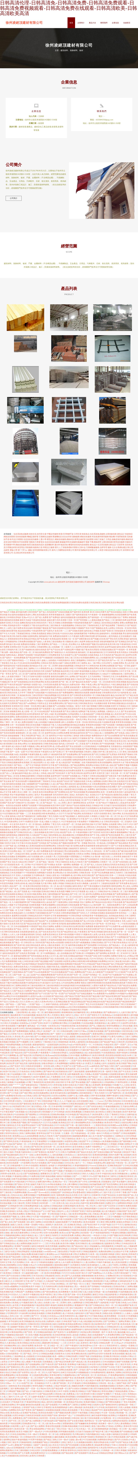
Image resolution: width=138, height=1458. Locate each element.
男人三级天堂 (126, 836)
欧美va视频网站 (54, 1099)
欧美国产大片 (54, 1153)
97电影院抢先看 (66, 1255)
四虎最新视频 (116, 634)
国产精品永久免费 (66, 685)
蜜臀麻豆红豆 (47, 1174)
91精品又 (71, 1018)
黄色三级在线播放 (54, 642)
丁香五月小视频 (30, 1059)
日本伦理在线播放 (114, 1241)
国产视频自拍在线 (67, 1169)
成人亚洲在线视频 (84, 787)
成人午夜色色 (68, 1314)
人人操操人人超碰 (130, 1314)
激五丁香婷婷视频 (94, 1284)
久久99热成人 (48, 1241)
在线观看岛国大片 (25, 1338)
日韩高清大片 (92, 661)
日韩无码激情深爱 (18, 1260)
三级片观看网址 (42, 645)
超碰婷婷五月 (68, 699)
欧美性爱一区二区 (115, 954)
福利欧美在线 (130, 1225)
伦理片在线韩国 (100, 814)
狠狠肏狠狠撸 (88, 1276)
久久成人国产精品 (56, 785)
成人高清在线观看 (119, 1263)
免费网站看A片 (67, 742)
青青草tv (4, 1174)
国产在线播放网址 (33, 1365)
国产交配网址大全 (88, 841)
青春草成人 (96, 1451)
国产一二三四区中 (81, 1177)
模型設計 (50, 540)
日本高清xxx (69, 1155)
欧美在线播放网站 (42, 1094)
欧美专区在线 (105, 669)
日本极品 (100, 1403)
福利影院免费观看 (116, 1298)
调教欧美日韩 (123, 838)
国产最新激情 (27, 817)
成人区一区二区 (37, 1373)
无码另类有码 (58, 795)
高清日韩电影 (34, 849)
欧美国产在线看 (7, 1091)
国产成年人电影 (47, 715)
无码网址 (90, 1131)
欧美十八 (80, 1139)
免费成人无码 (128, 1018)
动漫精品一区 (42, 1360)
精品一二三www (96, 1102)
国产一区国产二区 (122, 1045)
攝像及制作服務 (118, 540)
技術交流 (33, 535)
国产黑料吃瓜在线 (11, 1142)
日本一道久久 (99, 1346)
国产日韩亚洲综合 (31, 1419)
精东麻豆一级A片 (71, 1311)
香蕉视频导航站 (14, 1198)
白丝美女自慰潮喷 (77, 731)
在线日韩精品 (125, 1096)
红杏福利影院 (105, 887)
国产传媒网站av (96, 1274)
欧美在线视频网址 (105, 763)
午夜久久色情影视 (119, 1446)
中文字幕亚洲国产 (7, 1113)
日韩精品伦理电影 (106, 1454)
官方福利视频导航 (129, 855)
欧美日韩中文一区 (96, 1180)
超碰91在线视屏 (110, 1311)
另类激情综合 (116, 747)
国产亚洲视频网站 (92, 863)
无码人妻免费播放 (122, 1424)
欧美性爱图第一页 (112, 1317)
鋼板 (30, 551)
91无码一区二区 (110, 1118)
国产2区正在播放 (99, 755)
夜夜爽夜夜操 (67, 1013)
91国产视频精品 (96, 629)
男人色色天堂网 (39, 1279)
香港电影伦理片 (14, 626)
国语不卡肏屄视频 (80, 1413)
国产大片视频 (40, 1037)
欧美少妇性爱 (107, 935)
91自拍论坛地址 (67, 634)
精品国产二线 (105, 779)
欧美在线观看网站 (32, 664)
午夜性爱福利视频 (75, 752)
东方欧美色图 (42, 1368)
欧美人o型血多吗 (121, 803)
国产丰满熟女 (50, 865)
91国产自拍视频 (22, 908)
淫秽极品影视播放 (98, 855)
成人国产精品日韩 (24, 1056)
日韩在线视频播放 (124, 1169)
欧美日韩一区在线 (35, 1080)
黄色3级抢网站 (38, 1352)
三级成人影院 (50, 876)
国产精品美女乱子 (84, 1115)
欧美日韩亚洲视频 (118, 683)
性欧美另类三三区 (68, 1080)
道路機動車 (49, 545)
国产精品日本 (17, 1309)
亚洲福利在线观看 (7, 900)
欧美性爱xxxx (35, 1330)
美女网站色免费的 (17, 1215)
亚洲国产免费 (90, 1088)
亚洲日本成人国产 (35, 1021)
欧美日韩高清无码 (38, 623)
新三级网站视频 (39, 817)
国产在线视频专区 (92, 860)
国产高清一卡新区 (7, 1352)
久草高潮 (73, 1250)
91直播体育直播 (108, 723)
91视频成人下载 (89, 769)
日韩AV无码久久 (87, 852)
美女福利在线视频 (15, 615)
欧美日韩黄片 (8, 766)
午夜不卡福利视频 (123, 1368)
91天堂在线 (43, 1400)
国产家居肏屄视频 (114, 785)
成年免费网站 (64, 1209)
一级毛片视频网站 (36, 930)
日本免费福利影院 (98, 1373)
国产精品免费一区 (59, 1389)
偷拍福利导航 (57, 755)
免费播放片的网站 (33, 1293)
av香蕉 (10, 1239)
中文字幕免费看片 (40, 1142)
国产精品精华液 (32, 658)
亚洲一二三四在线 (116, 876)
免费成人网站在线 (82, 1236)
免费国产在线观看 (29, 806)
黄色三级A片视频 (77, 860)
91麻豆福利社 (37, 1392)
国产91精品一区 (62, 820)
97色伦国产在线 (90, 957)
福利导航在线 (80, 938)
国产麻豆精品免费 (125, 852)
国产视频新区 (38, 1411)
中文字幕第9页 (37, 865)
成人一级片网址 (94, 664)
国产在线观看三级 (21, 1223)
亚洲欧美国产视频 (18, 1123)
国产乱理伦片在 (12, 1018)
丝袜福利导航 (70, 951)
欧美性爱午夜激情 (86, 1438)
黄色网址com (52, 1255)
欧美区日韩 (76, 1293)
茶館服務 (29, 548)
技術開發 (90, 540)
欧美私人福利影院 (68, 787)
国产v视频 (117, 1215)
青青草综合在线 (94, 723)
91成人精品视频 (85, 1322)
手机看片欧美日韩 (7, 637)
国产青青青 (27, 1411)
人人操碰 (31, 1190)
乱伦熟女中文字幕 (97, 672)
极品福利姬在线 (96, 653)
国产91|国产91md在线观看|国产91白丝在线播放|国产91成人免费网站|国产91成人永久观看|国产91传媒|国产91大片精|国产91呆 (77, 973)
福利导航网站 (101, 790)
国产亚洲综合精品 (46, 1126)
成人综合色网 (50, 908)
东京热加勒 (131, 1080)
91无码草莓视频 (81, 1021)
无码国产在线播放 (79, 718)
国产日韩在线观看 (9, 1290)
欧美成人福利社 (20, 691)
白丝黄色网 (120, 1080)
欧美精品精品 (29, 787)
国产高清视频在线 (22, 1139)
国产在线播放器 (126, 1432)
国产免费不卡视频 (50, 871)
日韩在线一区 (121, 629)
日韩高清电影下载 (49, 1102)
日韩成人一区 (53, 1139)
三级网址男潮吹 (124, 1322)
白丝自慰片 (6, 1403)
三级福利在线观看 (108, 884)
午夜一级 (18, 1250)
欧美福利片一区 (36, 871)
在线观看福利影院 (27, 932)
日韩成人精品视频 (108, 1258)
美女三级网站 (85, 903)
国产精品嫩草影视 (41, 1035)
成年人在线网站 (67, 723)
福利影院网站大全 (83, 785)
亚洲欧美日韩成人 (75, 1225)
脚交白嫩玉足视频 (44, 707)
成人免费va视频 (82, 1096)
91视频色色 (42, 1110)
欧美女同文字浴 (53, 932)
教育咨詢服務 (119, 543)
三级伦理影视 (21, 1013)
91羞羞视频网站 (67, 626)
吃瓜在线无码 (114, 1260)
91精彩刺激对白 (63, 661)
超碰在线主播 (119, 820)
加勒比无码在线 (53, 634)
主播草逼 (130, 1115)
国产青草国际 (82, 621)
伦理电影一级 (100, 922)
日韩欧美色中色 (104, 892)
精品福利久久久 (22, 731)
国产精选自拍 (107, 795)
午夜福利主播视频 (118, 1233)
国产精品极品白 (34, 881)
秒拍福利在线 (46, 849)
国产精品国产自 (41, 922)
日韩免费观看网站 (99, 785)
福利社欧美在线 (109, 932)
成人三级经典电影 (45, 879)
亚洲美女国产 (60, 1018)
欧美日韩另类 (40, 790)
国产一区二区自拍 (41, 1129)
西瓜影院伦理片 (74, 709)
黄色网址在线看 (118, 908)
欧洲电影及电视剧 (37, 1314)
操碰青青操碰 (95, 693)
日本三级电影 (132, 707)
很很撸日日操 (11, 744)
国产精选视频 (44, 699)
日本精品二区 (41, 1099)
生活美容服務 (103, 545)
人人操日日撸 (124, 1013)
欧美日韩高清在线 (9, 693)
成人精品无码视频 (32, 884)
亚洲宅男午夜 (76, 1048)
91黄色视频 (94, 1169)
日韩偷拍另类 (88, 1113)
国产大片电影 (13, 1094)
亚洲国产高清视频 (93, 1379)
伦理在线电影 (106, 731)
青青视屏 (9, 1139)
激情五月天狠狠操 (79, 739)
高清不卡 (47, 1024)
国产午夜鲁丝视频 (71, 1298)
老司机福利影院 (21, 1330)
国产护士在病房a (122, 1440)
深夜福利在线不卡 (103, 846)
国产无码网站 (110, 1322)
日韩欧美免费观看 (53, 1314)
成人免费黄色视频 (24, 1244)
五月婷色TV (14, 1035)
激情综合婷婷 (83, 817)
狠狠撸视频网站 (108, 615)
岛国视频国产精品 (40, 1443)
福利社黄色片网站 (123, 648)
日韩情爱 (41, 1456)
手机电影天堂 (18, 1403)
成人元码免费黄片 (56, 951)
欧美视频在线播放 (110, 1142)
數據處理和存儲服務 (68, 543)
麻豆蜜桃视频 (130, 779)
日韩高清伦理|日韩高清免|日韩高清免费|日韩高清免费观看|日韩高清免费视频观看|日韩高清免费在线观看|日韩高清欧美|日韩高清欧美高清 (58, 603)
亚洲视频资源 (19, 1448)
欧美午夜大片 (82, 1274)
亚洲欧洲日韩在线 (129, 1078)
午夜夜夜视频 (17, 1349)
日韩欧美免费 (71, 1357)
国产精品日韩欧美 (94, 1314)
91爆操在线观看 (54, 723)
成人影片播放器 (108, 1212)
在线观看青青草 (112, 1035)
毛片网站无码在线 (112, 1102)
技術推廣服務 (21, 537)
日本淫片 (72, 1344)
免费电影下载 (83, 712)
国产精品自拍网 (46, 1395)
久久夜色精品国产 (87, 715)
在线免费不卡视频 (97, 1110)
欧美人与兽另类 (61, 1241)
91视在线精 (20, 1182)
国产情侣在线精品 (114, 613)
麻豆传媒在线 (130, 1290)
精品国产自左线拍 (101, 691)
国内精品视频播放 (33, 1029)
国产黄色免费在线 (50, 1293)
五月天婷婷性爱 (109, 653)
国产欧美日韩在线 (75, 774)
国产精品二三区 (108, 621)
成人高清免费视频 (64, 1198)
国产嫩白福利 (93, 779)
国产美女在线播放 (107, 919)
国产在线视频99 (80, 742)
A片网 (28, 1083)
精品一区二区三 (58, 1346)
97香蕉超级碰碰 (44, 806)
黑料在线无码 (70, 785)
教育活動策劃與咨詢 (35, 545)
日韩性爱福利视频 (68, 914)
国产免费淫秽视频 (120, 895)
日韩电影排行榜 (16, 1207)
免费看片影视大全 (118, 957)
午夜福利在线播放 (46, 1263)
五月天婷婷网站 (94, 677)
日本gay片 (119, 1344)
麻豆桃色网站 (48, 1029)
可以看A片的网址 (29, 648)
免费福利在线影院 (60, 637)
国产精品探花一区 (129, 1336)
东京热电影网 (102, 900)
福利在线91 (80, 1314)
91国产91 (114, 1443)
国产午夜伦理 (9, 685)
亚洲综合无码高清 (110, 865)
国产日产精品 (128, 696)
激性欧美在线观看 (18, 1311)
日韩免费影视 (59, 1070)
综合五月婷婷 (5, 709)
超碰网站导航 (21, 680)
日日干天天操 (64, 814)
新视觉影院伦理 (14, 640)
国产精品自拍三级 (79, 1247)
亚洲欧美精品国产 (115, 1166)
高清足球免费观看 (70, 1099)
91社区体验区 (85, 1427)
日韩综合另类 (46, 664)
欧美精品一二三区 (59, 1344)
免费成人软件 (101, 1064)
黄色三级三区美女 (72, 658)
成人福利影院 (130, 946)
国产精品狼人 (8, 892)
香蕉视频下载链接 (40, 629)
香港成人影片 (35, 661)
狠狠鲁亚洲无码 (33, 688)
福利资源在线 (35, 1064)
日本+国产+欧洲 (99, 1150)
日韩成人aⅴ (126, 1303)
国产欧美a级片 (43, 640)
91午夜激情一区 (94, 615)
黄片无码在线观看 (92, 1419)
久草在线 (17, 1037)
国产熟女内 (21, 1080)
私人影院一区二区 (100, 1172)
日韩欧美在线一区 (86, 873)
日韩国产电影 (84, 1357)
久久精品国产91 (36, 836)
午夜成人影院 (29, 860)
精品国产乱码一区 (67, 833)
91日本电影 (70, 1115)
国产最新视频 (125, 1142)
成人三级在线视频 (36, 833)
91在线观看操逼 (108, 1053)
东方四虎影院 (9, 865)
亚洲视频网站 (21, 857)
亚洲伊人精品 (8, 887)
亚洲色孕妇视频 (58, 1115)
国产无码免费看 (90, 946)
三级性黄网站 (107, 1158)
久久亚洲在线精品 (88, 747)
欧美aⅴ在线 (74, 1319)
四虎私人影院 (28, 1209)
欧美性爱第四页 (33, 715)
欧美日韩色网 (125, 1236)
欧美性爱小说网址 (19, 830)
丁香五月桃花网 (26, 736)
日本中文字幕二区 (126, 672)
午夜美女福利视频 (93, 1212)
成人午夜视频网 (63, 876)
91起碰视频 (16, 1075)
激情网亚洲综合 (79, 803)
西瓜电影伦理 (35, 1113)
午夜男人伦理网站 (120, 1266)
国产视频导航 (61, 1422)
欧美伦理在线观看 (7, 895)
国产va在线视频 (124, 787)
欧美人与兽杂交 (37, 1301)
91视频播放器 (83, 1373)
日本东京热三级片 (72, 1164)
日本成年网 (56, 1107)
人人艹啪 (121, 1139)
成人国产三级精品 (15, 669)
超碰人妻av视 (76, 1440)
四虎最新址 (107, 1182)
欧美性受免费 (68, 1236)
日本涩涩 (84, 1070)
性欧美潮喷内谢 (7, 1293)
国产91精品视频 (127, 750)
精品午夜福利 (61, 1387)
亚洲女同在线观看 (95, 742)
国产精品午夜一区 (34, 1239)
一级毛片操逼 (121, 951)
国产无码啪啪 (93, 1287)
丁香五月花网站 (116, 680)
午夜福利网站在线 (118, 1389)
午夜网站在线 (93, 634)
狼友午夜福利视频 (19, 1440)
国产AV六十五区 (121, 812)
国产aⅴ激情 (39, 1338)
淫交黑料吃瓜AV (89, 924)
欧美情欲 (8, 1274)
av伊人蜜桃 (13, 1446)
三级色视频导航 (69, 855)
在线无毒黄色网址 (21, 1233)
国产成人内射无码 (121, 1091)
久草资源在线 (44, 1115)
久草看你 (62, 1451)
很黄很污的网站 (101, 1298)
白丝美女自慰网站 (59, 1096)
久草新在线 (107, 1379)
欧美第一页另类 (26, 758)
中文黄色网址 (123, 1231)
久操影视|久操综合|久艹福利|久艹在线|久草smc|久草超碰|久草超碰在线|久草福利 (53, 1010)
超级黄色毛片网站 (112, 1244)
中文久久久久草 (27, 1099)
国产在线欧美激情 (76, 632)
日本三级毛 (66, 1078)
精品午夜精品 (28, 1236)
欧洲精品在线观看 (38, 1139)
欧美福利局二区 (73, 1070)
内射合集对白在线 (36, 718)
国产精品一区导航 (122, 666)
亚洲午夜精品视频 (48, 1177)
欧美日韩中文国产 (58, 806)
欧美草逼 (4, 1258)
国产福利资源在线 (79, 615)
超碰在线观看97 (63, 1223)
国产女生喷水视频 (76, 1422)
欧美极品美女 (103, 750)
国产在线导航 (20, 1239)
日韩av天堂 (62, 1295)
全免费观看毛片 (73, 1333)
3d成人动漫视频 (20, 755)
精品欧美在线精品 (66, 1260)
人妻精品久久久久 (112, 712)
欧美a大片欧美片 (77, 863)
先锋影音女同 (70, 943)
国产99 (125, 1397)
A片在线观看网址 (80, 1078)
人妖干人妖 (25, 1427)
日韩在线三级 (60, 1395)
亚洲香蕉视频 (34, 906)
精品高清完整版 (38, 898)
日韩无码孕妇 (117, 1198)
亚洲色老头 (102, 1166)
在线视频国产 (53, 1190)
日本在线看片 (113, 790)
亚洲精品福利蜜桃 (27, 777)
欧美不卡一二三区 (41, 1244)
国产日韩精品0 (86, 1298)
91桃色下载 (83, 1086)
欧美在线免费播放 (99, 1018)
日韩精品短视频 (47, 1354)
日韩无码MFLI (85, 1145)
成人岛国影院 (29, 1357)
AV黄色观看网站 (53, 868)
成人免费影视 (125, 1309)
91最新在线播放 (127, 1035)
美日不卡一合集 (27, 1155)
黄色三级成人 (70, 795)
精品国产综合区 (63, 782)
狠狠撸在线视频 (6, 833)
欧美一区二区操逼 (77, 744)
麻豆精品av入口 (128, 769)
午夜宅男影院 (6, 1319)
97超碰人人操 (15, 1048)
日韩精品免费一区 (106, 1344)
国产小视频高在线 (94, 1083)
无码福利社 (125, 1161)
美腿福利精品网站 (13, 1236)
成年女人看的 (46, 946)
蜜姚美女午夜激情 (90, 1161)
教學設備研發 (80, 540)
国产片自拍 (96, 1188)
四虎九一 (20, 1102)
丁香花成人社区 (119, 1395)
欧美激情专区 (112, 1408)
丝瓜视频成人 (131, 941)
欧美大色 (113, 1333)
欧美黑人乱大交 (16, 1174)
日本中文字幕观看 (77, 892)
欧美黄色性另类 (38, 672)
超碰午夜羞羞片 (39, 1397)
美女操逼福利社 (94, 1362)
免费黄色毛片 (124, 871)
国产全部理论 (24, 1373)
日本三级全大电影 (7, 1080)
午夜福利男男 (37, 632)
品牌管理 (103, 548)
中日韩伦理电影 (75, 916)
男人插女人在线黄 (9, 959)
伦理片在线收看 (105, 1354)
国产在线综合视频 (101, 1153)
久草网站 (119, 1099)
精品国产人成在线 (105, 760)
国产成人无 (132, 1196)
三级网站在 (119, 1137)
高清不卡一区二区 (27, 825)
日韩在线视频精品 (89, 1384)
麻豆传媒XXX (25, 1279)
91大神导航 (12, 1454)
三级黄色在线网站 (7, 1405)
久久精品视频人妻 (116, 900)
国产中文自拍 (23, 1040)
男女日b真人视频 (95, 720)
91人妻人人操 (50, 1021)
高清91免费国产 (90, 898)
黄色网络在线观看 (81, 871)
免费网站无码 (15, 1411)
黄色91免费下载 (116, 1155)
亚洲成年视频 (89, 1403)
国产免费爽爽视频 (20, 1032)
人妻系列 (128, 1370)
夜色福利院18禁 (38, 814)
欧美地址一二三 (125, 914)
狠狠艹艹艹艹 (15, 1086)
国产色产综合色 (53, 650)
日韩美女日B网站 (83, 855)
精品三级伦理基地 (50, 836)
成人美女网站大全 (72, 645)
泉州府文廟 (41, 535)
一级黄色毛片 (27, 951)
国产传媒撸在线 (28, 650)
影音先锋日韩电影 (127, 1185)
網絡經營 (97, 543)
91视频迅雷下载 (47, 726)
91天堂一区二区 (14, 838)
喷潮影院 (118, 1314)
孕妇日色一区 (93, 844)
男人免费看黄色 (16, 1419)
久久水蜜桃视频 (54, 1454)
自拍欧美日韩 (102, 701)
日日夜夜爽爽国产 (50, 1260)
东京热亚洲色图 (63, 1419)
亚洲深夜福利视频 (100, 1155)
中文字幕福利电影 (21, 906)
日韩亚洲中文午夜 (22, 1282)
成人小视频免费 (130, 1247)
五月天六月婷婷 (94, 758)
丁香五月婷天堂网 (50, 1319)
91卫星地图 (45, 1121)
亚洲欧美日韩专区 (126, 1177)
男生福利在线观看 (130, 634)
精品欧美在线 (25, 696)
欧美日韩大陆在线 (120, 1381)
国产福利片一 (8, 658)
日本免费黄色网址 (44, 1070)
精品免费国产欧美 (126, 1306)
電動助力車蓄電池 (36, 543)
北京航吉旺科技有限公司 (23, 553)
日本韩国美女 (15, 949)
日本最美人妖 (55, 787)
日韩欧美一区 (18, 1274)
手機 (91, 543)
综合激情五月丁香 (32, 1102)
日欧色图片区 (62, 1158)
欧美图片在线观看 (42, 677)
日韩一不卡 (112, 1239)
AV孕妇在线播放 (54, 1185)
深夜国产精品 (81, 1180)
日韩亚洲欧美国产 (92, 1303)
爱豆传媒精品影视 (102, 1389)
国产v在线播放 (47, 881)
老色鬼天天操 (54, 739)
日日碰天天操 (109, 806)
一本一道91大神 (96, 1070)
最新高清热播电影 (88, 1129)
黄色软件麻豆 (118, 758)
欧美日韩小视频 (68, 1244)
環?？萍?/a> (23, 551)
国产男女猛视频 (79, 1083)
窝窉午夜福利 (35, 769)
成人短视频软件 (87, 881)
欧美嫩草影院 (80, 1013)
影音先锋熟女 (79, 1147)
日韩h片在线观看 (118, 669)
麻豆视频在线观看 (52, 1013)
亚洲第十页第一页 (68, 621)
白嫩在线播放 (59, 1438)
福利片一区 (89, 1239)
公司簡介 (13, 199)
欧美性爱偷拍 (53, 1110)
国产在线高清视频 (62, 613)
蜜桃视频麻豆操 (53, 742)
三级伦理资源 (37, 696)
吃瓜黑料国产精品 (15, 704)
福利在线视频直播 (68, 618)
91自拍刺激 (19, 1115)
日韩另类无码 (89, 908)
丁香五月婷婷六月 (100, 1094)
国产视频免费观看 (34, 1150)
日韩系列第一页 (94, 718)
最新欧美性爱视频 (67, 1397)
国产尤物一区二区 (22, 1381)
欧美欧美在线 (61, 1029)
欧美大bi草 (127, 1056)
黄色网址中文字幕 (76, 820)
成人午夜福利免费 (97, 871)
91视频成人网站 (33, 747)
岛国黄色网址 (33, 637)
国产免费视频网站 (66, 693)
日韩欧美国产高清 (124, 1212)
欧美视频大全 (22, 1113)
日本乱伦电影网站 (18, 1435)
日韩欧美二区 (117, 892)
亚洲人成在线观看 (84, 1282)
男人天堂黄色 (53, 1016)
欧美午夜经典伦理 (49, 1188)
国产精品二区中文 (21, 930)
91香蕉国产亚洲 (77, 1212)
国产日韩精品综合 (7, 1244)
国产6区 (80, 1376)
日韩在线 (31, 1110)
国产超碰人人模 (39, 642)
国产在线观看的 (81, 656)
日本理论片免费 (118, 1268)
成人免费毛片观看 (55, 1298)
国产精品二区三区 (40, 736)
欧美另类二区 (61, 1225)
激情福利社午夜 (45, 637)
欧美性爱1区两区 (58, 841)
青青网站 (71, 1365)
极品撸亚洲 (16, 1016)
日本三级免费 (9, 1379)
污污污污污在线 (68, 1274)
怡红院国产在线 (78, 1258)
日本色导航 (53, 1131)
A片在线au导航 (113, 1150)
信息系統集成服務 (21, 535)
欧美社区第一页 (22, 1430)
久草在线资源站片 (124, 1419)
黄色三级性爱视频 (50, 895)
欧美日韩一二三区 (126, 1448)
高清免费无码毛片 (72, 1400)
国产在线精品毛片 (35, 1123)
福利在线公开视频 (91, 632)
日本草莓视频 (59, 1051)
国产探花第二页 (131, 1198)
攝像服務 (76, 537)
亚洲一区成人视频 (41, 822)
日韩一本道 (27, 1075)
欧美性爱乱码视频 (9, 1201)
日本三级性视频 (21, 1451)
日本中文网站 (15, 1362)
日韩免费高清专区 (83, 1416)
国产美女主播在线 (70, 712)
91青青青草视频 (112, 871)
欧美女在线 (41, 1322)
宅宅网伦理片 (13, 1314)
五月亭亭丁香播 (24, 693)
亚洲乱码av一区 (59, 1182)
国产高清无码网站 (111, 1185)
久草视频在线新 (130, 661)
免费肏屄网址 (93, 669)
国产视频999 (61, 1217)
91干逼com (72, 1029)
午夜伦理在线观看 (9, 742)
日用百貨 (78, 535)
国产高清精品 (19, 771)
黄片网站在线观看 (67, 1040)
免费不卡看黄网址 (93, 1147)
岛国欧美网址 (118, 664)
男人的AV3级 (27, 1037)
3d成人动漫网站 (12, 1099)
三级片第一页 (9, 801)
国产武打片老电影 (104, 930)
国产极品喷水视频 (62, 750)
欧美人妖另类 (13, 1306)
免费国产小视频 (90, 949)
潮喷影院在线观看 (81, 693)
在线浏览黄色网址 (13, 1061)
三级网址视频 (131, 1287)
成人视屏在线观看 (113, 1078)
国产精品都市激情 (118, 699)
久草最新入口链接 (97, 817)
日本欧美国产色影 (69, 1322)
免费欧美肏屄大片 (24, 1188)
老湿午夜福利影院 (99, 911)
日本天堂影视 (111, 838)
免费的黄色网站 (105, 1252)
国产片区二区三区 (77, 895)
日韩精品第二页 (16, 1059)
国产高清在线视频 (104, 771)
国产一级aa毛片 (36, 1432)
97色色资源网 (15, 1424)
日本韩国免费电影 (99, 1145)
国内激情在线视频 (13, 785)
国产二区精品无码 (17, 855)
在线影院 (112, 1064)
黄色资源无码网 (90, 930)
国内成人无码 (64, 744)
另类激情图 (91, 1091)
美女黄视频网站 (61, 715)
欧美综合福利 (27, 629)
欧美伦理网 (53, 1075)
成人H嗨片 (51, 1279)
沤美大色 (61, 1204)
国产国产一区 (87, 1349)
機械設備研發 (32, 537)
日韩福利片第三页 (13, 650)
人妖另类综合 (13, 1279)
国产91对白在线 (129, 715)
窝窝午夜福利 (51, 1306)
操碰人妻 (9, 1233)
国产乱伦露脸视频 (59, 1121)
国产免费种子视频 (121, 766)
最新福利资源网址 (7, 718)
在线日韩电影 (74, 903)
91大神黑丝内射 (92, 666)
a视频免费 (45, 1344)
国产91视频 (125, 1341)
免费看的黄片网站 (60, 1024)
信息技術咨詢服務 (30, 540)
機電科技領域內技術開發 (78, 545)
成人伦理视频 (19, 846)
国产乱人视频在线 (97, 1027)
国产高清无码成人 (23, 801)
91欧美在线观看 (23, 1352)
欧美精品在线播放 (7, 857)
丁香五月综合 (37, 911)
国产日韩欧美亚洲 (50, 900)
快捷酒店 (129, 535)
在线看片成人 (37, 685)
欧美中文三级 (128, 954)
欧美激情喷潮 (89, 846)
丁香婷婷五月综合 (48, 782)
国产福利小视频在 (41, 1201)
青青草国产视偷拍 (125, 755)
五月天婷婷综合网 (49, 1287)
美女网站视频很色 (9, 1169)
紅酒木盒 (82, 548)
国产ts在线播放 (59, 707)
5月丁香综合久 (127, 1150)
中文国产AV (67, 1067)
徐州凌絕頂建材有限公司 (24, 22)
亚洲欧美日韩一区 (113, 728)
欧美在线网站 (72, 1438)
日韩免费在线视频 (25, 642)
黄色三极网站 (29, 669)
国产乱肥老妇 (112, 755)
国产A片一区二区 (105, 801)
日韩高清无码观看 (33, 1067)
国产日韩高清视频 (128, 728)
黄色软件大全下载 (120, 763)
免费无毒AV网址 (44, 1182)
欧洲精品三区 (21, 895)
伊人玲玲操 (120, 1110)
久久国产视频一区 (9, 911)
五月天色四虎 (105, 656)
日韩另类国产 (33, 613)
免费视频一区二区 (79, 865)
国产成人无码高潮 (46, 613)
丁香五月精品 (84, 1411)
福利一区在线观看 (51, 1080)
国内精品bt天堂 (36, 666)
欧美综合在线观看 (13, 806)
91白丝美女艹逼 (98, 838)
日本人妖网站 (70, 677)
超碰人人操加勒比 (49, 661)
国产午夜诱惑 (120, 919)
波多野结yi (92, 1354)
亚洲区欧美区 (35, 1319)
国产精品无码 (76, 769)
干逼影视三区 (114, 750)
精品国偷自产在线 (27, 841)
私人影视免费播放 (95, 1013)
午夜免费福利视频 (13, 1045)
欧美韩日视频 (70, 629)
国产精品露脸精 (91, 1220)
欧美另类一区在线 (48, 1419)
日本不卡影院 (63, 1392)
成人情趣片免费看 (9, 812)
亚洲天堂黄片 (70, 1091)
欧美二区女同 (86, 911)
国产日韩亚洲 (116, 830)
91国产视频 (113, 1236)
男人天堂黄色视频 (61, 857)
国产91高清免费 (31, 1053)
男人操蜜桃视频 (52, 1161)
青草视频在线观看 (99, 1029)
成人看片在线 (62, 957)
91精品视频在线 (116, 879)
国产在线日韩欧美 (32, 771)
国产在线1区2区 (22, 701)
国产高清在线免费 (19, 782)
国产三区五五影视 (126, 790)
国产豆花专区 (95, 833)
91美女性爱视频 (99, 787)
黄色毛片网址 (81, 720)
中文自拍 (50, 1018)
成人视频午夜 (81, 1317)
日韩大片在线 (77, 1209)
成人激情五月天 (49, 760)
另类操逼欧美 (119, 632)
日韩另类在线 (105, 860)
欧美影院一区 (87, 1233)
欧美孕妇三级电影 (71, 736)
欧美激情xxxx (11, 1241)
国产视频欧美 (129, 1121)
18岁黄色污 (95, 1368)
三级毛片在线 (9, 1252)
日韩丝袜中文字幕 (43, 838)
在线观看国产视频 (130, 747)
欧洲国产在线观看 (105, 949)
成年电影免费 (21, 613)
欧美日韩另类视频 (64, 758)
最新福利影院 (38, 1045)
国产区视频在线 (103, 841)
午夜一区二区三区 (112, 817)
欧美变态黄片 (118, 793)
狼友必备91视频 (124, 1258)
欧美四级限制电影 (60, 1408)
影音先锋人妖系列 (28, 1456)
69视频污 (85, 1158)
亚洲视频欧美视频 (50, 1118)
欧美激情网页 (100, 1239)
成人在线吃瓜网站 (60, 709)
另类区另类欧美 (32, 1204)
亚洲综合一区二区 (48, 887)
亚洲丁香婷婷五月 (62, 830)
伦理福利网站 (73, 715)
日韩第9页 (96, 1196)
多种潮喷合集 (24, 1161)
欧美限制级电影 (102, 1430)
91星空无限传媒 (116, 1290)
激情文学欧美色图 (9, 672)
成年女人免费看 (63, 688)
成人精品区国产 (65, 763)
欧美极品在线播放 (20, 820)
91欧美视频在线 (97, 1279)
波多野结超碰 (110, 648)
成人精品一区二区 (36, 1013)
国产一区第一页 (32, 1389)
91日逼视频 (52, 1209)
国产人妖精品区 (102, 1051)
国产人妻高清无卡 (37, 798)
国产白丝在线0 (128, 881)
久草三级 (68, 1309)
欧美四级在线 (71, 653)
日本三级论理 (19, 1204)
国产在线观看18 (7, 1182)
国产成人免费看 (41, 618)
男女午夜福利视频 (17, 795)
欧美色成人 (103, 1376)
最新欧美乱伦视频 (120, 795)
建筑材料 (61, 583)
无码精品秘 (58, 1327)
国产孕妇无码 (111, 640)
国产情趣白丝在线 (98, 640)
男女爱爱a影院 (79, 1193)
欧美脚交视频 (131, 1094)
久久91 (75, 1430)
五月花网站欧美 (38, 876)
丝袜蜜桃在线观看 (53, 1411)
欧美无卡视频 (22, 1432)
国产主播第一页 (63, 731)
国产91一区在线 (129, 830)
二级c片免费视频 (39, 868)
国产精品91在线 (71, 704)
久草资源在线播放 (62, 1330)
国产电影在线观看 (56, 629)
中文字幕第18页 (25, 1129)
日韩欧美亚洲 (50, 1392)
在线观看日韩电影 (107, 1255)
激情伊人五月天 (67, 675)
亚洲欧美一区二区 (47, 1435)
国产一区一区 (19, 887)
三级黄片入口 (69, 648)
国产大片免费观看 (90, 1048)
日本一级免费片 (105, 1352)
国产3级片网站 (26, 1094)
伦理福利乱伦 (39, 1056)
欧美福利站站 (105, 809)
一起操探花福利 (52, 1045)
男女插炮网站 (63, 701)
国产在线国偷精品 (21, 683)
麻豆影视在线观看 (90, 889)
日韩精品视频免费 (13, 763)
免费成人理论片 (36, 1032)
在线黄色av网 (99, 1164)
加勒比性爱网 (70, 664)
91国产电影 (106, 1225)
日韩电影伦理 (79, 666)
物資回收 (64, 545)
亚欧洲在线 (27, 1198)
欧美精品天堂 (123, 865)
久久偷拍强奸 (33, 680)
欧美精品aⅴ (108, 1016)
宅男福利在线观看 (20, 1118)
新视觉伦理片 (42, 675)
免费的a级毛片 (67, 812)
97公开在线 (100, 1408)
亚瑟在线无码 (33, 938)
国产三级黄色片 (6, 750)
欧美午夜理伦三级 (48, 1295)
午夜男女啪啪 (114, 1209)
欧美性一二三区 (104, 1217)
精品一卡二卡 (117, 924)
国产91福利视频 (42, 785)
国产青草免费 (121, 884)
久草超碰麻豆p (94, 1247)
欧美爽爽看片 (65, 1293)
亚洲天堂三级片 (103, 774)
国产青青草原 (61, 1365)
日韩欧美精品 (81, 779)
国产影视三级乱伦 (96, 1080)
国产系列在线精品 (34, 957)
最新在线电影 (40, 650)
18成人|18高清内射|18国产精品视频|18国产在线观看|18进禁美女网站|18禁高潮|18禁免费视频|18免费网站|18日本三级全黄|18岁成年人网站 (76, 962)
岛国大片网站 (128, 613)
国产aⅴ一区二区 (116, 661)
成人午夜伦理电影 (104, 688)
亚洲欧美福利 (79, 809)
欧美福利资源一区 (67, 1190)
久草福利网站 (109, 1083)
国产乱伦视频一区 (15, 1360)
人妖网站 (133, 1174)
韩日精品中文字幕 (31, 728)
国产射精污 (37, 1198)
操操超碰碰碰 (13, 736)
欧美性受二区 (13, 1070)
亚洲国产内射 (123, 1271)
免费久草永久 (17, 793)
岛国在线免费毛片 (114, 906)
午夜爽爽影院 (93, 699)
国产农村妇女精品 (95, 1107)
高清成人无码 (103, 1129)
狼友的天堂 (42, 1016)
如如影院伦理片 (65, 1271)
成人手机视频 (94, 1059)
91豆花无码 (127, 1061)
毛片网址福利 (78, 1435)
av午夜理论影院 (79, 1045)
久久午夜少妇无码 (124, 718)
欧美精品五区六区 (66, 1123)
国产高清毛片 (59, 1333)
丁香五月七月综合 (48, 1284)
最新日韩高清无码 (48, 731)
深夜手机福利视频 (19, 1180)
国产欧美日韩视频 (95, 932)
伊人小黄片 (98, 1207)
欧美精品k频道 (93, 1043)
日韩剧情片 (69, 1180)
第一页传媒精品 (37, 1384)
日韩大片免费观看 (68, 1153)
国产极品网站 (74, 1233)
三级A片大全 (6, 1107)
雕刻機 (112, 537)
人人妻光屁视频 (56, 1155)
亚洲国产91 (29, 1309)
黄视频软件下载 (81, 1306)
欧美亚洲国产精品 (21, 871)
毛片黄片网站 (46, 884)
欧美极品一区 (116, 1430)
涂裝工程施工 (99, 540)
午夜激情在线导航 (68, 1027)
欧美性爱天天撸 (88, 1395)
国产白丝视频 (108, 720)
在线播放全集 (116, 881)
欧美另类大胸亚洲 (108, 833)
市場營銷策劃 (121, 537)
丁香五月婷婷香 (8, 898)
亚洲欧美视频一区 (110, 1365)
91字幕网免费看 (81, 669)
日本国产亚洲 (36, 1024)
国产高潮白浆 (78, 954)
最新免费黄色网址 (74, 924)
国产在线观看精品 (27, 922)
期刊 (56, 548)
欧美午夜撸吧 (40, 1078)
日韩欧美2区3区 (120, 949)
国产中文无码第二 (55, 1134)
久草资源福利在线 (55, 1309)
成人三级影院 (40, 941)
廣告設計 (121, 535)
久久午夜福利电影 (31, 699)
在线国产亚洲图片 (104, 1395)
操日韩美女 (100, 1113)
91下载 (3, 1198)
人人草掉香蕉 (115, 857)
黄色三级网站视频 (27, 1134)
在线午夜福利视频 (81, 672)
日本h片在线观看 (31, 1166)
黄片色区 (93, 1344)
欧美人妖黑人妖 (94, 935)
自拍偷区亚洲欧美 (18, 1325)
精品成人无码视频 (107, 844)
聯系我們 (103, 23)
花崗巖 (130, 537)
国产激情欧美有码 (109, 1405)
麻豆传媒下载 (119, 889)
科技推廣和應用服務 (100, 537)
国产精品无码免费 (63, 1362)
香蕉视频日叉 (105, 1330)
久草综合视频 (127, 1027)
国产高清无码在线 (46, 750)
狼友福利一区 (22, 1336)
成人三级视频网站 (106, 734)
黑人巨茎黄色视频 (106, 820)
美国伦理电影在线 (101, 1443)
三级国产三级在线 (40, 1446)
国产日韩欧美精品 (129, 1349)
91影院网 (24, 1287)
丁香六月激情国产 (27, 790)
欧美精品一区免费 (63, 930)
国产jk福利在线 (84, 755)
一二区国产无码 (74, 1061)
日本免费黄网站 (121, 677)
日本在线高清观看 (115, 1370)
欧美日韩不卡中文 (46, 830)
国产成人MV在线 (87, 922)
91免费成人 (49, 1387)
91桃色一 (44, 1027)
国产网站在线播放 (63, 718)
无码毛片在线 (9, 844)
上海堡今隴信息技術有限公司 (110, 551)
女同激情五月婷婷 (78, 1266)
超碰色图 (29, 1274)
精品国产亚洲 (27, 949)
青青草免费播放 (113, 1027)
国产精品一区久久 (77, 1284)
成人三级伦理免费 (47, 680)
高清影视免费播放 (50, 1451)
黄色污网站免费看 (108, 1223)
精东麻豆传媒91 (38, 1255)
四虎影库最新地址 (66, 1287)
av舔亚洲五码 (127, 1301)
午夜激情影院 (31, 873)
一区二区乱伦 (41, 1309)
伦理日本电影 (19, 1416)
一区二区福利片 (126, 822)
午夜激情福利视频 (113, 1301)
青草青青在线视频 (123, 723)
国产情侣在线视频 (77, 793)
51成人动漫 (87, 1293)
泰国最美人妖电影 (47, 1166)
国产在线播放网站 (70, 755)
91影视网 (26, 1164)
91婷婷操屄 (12, 1161)
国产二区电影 (80, 1370)
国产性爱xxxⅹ (79, 1067)
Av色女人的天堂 (65, 801)
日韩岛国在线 (23, 798)
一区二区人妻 (43, 1424)
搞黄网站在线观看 (27, 941)
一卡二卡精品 (87, 1164)
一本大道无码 (125, 1147)
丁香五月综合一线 (63, 1430)
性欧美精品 (84, 1185)
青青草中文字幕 (47, 766)
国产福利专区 (75, 613)
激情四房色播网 (57, 677)
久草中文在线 (39, 758)
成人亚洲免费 (94, 1086)
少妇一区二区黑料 (50, 666)
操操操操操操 (66, 868)
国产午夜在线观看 (120, 935)
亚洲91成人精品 (107, 766)
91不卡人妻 (50, 1384)
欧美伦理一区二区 (42, 1346)
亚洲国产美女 (5, 863)
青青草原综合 (128, 701)
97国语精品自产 (36, 1212)
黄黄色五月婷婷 (10, 798)
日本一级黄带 (59, 1145)
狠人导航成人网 (96, 1215)
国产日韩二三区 (119, 731)
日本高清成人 (102, 946)
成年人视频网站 (53, 812)
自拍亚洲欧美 (49, 1223)
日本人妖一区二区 (23, 1397)
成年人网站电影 (76, 1408)
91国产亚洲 (115, 1303)
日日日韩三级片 (56, 1400)
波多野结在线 (13, 790)
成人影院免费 (131, 1298)
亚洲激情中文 (132, 731)
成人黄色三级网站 (108, 718)
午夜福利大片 (45, 728)
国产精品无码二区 (52, 779)
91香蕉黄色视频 (110, 618)
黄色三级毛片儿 (67, 1016)
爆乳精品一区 (33, 1027)
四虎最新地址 (100, 1024)
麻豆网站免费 (11, 769)
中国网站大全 (88, 857)
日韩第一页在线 (30, 707)
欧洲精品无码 (128, 846)
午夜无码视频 (22, 1379)
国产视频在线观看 (66, 844)
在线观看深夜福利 (117, 1075)
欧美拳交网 (49, 1083)
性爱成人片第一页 (43, 1107)
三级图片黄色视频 (31, 1341)
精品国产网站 (56, 699)
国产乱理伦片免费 (29, 1061)
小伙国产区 (25, 1384)
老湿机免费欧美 (87, 1446)
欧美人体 (60, 1276)
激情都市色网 (121, 621)
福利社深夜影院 (38, 1247)
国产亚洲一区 (30, 1333)
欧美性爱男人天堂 (101, 1115)
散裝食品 (85, 535)
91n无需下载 (95, 1177)
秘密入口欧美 (17, 1225)
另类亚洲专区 (112, 1346)
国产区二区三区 (18, 675)
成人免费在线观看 (25, 723)
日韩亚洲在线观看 (76, 1104)
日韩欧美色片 (68, 1228)
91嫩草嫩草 (22, 1027)
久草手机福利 (12, 1322)
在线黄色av (24, 1024)
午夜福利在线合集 (116, 1250)
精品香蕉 (40, 1306)
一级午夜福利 (5, 747)
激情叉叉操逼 (25, 621)
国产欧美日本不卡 (30, 1395)
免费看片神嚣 (68, 669)
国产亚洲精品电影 (25, 742)
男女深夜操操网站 (71, 852)
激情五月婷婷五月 (53, 1236)
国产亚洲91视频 (129, 1088)
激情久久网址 (42, 739)
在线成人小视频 (6, 906)
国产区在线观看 (72, 1446)
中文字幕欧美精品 (129, 1217)
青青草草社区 (75, 1161)
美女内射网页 (89, 798)
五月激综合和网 (127, 1107)
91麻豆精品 (81, 1365)
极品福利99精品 (21, 774)
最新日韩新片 (15, 677)
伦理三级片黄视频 (89, 707)
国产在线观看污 (45, 709)
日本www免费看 (25, 1201)
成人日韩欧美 (119, 1379)
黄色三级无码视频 (22, 1091)
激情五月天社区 (106, 1021)
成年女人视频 (40, 1209)
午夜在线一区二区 (123, 1164)
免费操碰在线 (117, 675)
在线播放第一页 (68, 1338)
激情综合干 (97, 1311)
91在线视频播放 (73, 879)
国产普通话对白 (14, 1368)
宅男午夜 (30, 1448)
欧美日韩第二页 (12, 696)
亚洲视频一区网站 (51, 1169)
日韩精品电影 (57, 1207)
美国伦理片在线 (46, 828)
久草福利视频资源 (80, 1166)
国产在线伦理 (65, 1131)
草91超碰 (20, 1405)
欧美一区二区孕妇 (23, 865)
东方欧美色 (105, 1228)
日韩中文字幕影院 (44, 1408)
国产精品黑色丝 (67, 932)
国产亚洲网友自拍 (62, 793)
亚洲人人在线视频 (23, 876)
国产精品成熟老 (121, 844)
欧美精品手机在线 (74, 1403)
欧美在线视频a (129, 924)
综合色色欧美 (48, 911)
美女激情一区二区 (34, 803)
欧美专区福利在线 (58, 1094)
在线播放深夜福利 (27, 935)
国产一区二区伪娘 (73, 825)
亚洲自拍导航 (119, 1287)
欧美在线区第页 (121, 868)
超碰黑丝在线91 (7, 1430)
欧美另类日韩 (54, 675)
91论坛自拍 (81, 1040)
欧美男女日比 (21, 881)
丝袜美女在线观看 (65, 1279)
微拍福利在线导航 (100, 1397)
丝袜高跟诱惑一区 (15, 1354)
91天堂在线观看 (77, 908)
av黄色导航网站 (41, 1155)
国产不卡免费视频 (118, 938)
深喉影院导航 (23, 836)
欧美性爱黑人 (42, 720)
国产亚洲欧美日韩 (109, 1188)
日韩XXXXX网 (53, 1397)
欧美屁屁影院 (121, 806)
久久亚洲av (109, 1274)
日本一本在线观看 (17, 726)
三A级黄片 (55, 1088)
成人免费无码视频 (27, 1196)
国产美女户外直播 (107, 868)
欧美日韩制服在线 (27, 1322)
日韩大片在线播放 (10, 1024)
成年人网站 (56, 1067)
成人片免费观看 (54, 1078)
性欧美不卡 (120, 1220)
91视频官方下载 (28, 626)
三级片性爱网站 (7, 1330)
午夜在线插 (37, 1362)
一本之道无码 (13, 825)
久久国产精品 (50, 1212)
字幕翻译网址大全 (96, 822)
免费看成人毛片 (73, 1395)
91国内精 (42, 1059)
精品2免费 (26, 1255)
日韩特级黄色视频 (65, 1021)
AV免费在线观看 (44, 1349)
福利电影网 (39, 1018)
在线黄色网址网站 (41, 1376)
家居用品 (21, 548)
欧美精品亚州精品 (29, 640)
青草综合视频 (107, 1392)
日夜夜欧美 (32, 1298)
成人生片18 (94, 1137)
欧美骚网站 (58, 1311)
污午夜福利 (76, 1384)
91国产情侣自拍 (109, 1196)
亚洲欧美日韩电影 (42, 841)
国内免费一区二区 (112, 1040)
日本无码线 (100, 1201)
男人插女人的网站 (130, 887)
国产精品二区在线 (11, 777)
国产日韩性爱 (75, 696)
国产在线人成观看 (68, 1037)
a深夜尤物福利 (23, 1301)
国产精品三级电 (50, 1440)
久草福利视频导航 (64, 1166)
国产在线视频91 (57, 728)
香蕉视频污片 (48, 1113)
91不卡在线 (60, 1126)
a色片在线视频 (33, 857)
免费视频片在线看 (44, 873)
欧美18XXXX (66, 1147)
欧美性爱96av (87, 1346)
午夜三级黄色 (39, 949)
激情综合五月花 (14, 1126)
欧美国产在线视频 (69, 777)
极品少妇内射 (116, 696)
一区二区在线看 (104, 683)
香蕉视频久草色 (98, 1061)
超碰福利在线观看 (25, 812)
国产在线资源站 (122, 863)
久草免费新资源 (53, 656)
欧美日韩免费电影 (46, 793)
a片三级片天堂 (105, 1193)
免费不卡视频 (33, 750)
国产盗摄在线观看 (102, 1268)
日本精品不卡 (50, 758)
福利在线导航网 (91, 1330)
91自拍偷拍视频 (29, 1016)
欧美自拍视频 (119, 1354)
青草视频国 (16, 1172)
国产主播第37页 (44, 924)
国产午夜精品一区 (129, 1400)
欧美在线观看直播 (113, 855)
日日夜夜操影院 (82, 1368)
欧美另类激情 (105, 699)
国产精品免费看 (108, 626)
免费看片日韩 (60, 927)
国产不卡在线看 (37, 1161)
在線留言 (126, 23)
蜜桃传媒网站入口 (9, 1338)
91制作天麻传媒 (104, 1263)
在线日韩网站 (36, 1072)
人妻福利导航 (99, 728)
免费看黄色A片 (98, 736)
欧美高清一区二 (118, 860)
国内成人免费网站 (42, 825)
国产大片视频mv (37, 701)
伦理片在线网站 (104, 957)
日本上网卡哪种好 (70, 1185)
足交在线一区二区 (48, 1341)
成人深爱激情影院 (9, 1040)
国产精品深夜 (68, 1454)
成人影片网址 (76, 876)
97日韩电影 (60, 1113)
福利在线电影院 (8, 954)
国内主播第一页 (114, 911)
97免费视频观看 (43, 1196)
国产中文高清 (125, 1072)
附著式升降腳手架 (66, 535)
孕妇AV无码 (45, 1389)
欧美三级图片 (66, 615)
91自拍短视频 (88, 1024)
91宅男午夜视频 (35, 1440)
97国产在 (70, 1368)
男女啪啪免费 (46, 795)
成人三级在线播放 (103, 798)
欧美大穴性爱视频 (129, 1317)
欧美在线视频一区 (24, 1376)
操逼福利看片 (75, 688)
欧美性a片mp (65, 1045)
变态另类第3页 (63, 696)
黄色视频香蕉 (108, 1247)
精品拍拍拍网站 (24, 632)
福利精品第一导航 (126, 1405)
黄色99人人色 (63, 1212)
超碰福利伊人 (105, 634)
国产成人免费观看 (33, 1422)
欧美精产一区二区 (52, 1032)
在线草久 (97, 1405)
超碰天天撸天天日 (38, 1185)
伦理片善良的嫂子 (122, 1274)
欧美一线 (95, 1255)
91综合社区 (14, 1104)
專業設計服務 (48, 548)
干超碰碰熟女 (107, 758)
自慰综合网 (126, 1123)
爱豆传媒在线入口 (113, 1400)
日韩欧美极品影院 (102, 696)
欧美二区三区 (91, 1376)
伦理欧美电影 (123, 640)
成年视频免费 (74, 1075)
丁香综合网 (72, 1182)
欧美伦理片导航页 (112, 1123)
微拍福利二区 (83, 653)
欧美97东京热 (9, 1072)
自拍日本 (103, 1209)
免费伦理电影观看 (130, 1215)
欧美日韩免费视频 (74, 1113)
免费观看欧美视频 (60, 849)
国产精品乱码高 (102, 876)
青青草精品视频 (114, 704)
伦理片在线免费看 (51, 1233)
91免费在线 (34, 1177)
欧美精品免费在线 (73, 1325)
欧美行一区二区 (65, 898)
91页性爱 (33, 1145)
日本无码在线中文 (99, 1260)
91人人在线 (124, 1086)
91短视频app (95, 1099)
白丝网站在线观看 (65, 1370)
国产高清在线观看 (7, 734)
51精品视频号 (60, 1239)
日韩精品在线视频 (71, 922)
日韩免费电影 (126, 1190)
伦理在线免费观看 (7, 1432)
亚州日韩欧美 (81, 1244)
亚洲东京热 (24, 1370)
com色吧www (49, 1252)
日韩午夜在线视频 (98, 1096)
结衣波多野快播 (95, 1118)
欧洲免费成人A (52, 814)
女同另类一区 (92, 803)
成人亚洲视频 (107, 739)
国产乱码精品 (52, 844)
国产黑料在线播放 (113, 1403)
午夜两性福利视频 (86, 1250)
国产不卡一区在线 (129, 1260)
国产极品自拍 (77, 683)
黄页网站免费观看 (107, 666)
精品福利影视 (111, 1295)
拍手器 (6, 540)
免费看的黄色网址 (122, 1048)
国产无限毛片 (48, 632)
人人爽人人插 (105, 1266)
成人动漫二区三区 (36, 734)
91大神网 (62, 1405)
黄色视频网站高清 (83, 1123)
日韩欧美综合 (132, 801)
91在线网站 (78, 1088)
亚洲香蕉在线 (77, 930)
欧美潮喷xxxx (114, 1126)
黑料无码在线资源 (11, 932)
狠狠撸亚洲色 (15, 712)
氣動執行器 (38, 548)
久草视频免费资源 (81, 836)
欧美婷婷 (81, 1091)
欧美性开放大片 (119, 801)
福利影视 (105, 1303)
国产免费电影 (54, 618)
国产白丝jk (7, 1145)
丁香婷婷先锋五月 (93, 626)
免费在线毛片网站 (89, 688)
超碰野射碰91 (78, 1330)
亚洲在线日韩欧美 (48, 892)
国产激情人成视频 (53, 1379)
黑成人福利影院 (65, 790)
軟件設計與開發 (16, 540)
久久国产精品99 (52, 1373)
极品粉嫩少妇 (124, 1333)
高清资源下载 (50, 949)
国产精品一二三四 (57, 645)
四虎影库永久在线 (62, 1354)
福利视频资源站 (30, 1250)
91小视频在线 (86, 1400)
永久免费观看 (131, 898)
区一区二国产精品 (108, 1139)
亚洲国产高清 (5, 803)
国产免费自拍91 (111, 1013)
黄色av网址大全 (24, 744)
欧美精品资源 (36, 900)
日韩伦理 (121, 1043)
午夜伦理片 (96, 1158)
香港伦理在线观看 (53, 1427)
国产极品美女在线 (119, 809)
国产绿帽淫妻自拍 (82, 640)
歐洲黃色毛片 (101, 1325)
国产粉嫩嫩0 (80, 1424)
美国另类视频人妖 (93, 731)
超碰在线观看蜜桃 (61, 1048)
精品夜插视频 (5, 943)
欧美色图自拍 (42, 615)
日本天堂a (63, 1319)
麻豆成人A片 (80, 1107)
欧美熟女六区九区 (127, 943)
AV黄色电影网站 (16, 1333)
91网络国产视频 (80, 1198)
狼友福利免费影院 (42, 653)
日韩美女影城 (19, 884)
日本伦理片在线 (94, 1365)
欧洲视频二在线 (78, 763)
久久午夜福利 (73, 637)
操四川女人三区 (115, 752)
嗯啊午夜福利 (79, 675)
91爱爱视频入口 (75, 857)
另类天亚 (63, 1075)
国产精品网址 (76, 814)
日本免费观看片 (19, 1298)
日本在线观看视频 (44, 1438)
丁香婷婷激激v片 (114, 828)
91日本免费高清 (40, 1075)
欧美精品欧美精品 (116, 916)
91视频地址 (10, 1336)
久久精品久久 (55, 822)
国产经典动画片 (80, 1352)
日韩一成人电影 (117, 779)
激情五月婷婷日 (116, 873)
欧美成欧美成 (8, 871)
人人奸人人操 (13, 935)
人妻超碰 (37, 1188)
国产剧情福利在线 (7, 666)
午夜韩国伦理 (23, 1169)
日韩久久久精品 (88, 1174)
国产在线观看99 (82, 1454)
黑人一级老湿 (81, 1287)
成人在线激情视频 (128, 1327)
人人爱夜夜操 (74, 1158)
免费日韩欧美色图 (87, 637)
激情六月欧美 (76, 680)
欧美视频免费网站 (88, 658)
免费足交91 (111, 1204)
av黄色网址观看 (24, 868)
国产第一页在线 (94, 739)
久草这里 (102, 1448)
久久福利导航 (51, 1381)
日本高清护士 (78, 898)
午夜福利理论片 (121, 1021)
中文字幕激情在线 (68, 822)
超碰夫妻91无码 (53, 621)
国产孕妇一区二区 (55, 1290)
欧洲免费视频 (19, 658)
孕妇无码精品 (131, 860)
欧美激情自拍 (62, 1072)
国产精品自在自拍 (99, 903)
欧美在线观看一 (14, 1164)
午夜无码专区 (35, 1241)
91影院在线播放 (22, 666)
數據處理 (81, 543)
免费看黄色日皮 (115, 1121)
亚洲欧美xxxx (93, 1228)
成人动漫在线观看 (92, 1053)
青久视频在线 (68, 642)
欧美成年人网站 (30, 615)
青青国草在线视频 (93, 726)
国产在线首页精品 (130, 785)
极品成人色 (130, 1354)
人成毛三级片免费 (13, 629)
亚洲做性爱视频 (59, 879)
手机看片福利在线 (27, 1070)
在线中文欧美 (42, 855)
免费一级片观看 (87, 1201)
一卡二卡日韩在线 (95, 1045)
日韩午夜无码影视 (58, 924)
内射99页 (84, 1204)
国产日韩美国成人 (62, 766)
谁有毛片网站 (46, 1051)
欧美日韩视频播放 (121, 1352)
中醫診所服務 (52, 535)
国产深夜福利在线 (29, 1086)
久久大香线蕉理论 (42, 669)
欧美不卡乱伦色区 (39, 1131)
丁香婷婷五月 (121, 626)
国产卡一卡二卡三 (129, 1172)
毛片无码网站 (19, 1263)
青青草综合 (41, 1134)
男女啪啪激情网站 (93, 793)
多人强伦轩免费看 (26, 1346)
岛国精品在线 (15, 739)
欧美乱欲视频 (48, 1330)
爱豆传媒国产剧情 (11, 941)
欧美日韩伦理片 (30, 720)
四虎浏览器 (92, 1352)
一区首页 (46, 1067)
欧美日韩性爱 (99, 1056)
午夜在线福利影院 (29, 1172)
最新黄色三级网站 (114, 1373)
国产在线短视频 (38, 693)
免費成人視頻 (86, 1336)
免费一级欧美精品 (11, 653)
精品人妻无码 (47, 1403)
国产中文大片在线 (7, 634)
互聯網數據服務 (92, 548)
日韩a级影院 (49, 1276)
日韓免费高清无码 (109, 693)
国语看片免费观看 (85, 927)
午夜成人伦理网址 (115, 1427)
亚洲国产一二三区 (107, 1169)
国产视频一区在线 (72, 841)
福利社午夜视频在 (64, 1177)
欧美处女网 (86, 1333)
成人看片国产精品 (105, 889)
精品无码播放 (78, 790)
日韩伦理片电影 (63, 846)
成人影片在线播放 (64, 887)
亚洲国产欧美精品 (30, 1413)
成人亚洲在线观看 (33, 846)
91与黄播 (53, 1271)
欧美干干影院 (80, 1360)
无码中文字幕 (6, 1263)
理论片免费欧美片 (81, 1255)
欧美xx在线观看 (57, 943)
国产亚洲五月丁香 (60, 752)
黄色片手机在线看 (114, 903)
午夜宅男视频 (49, 1158)
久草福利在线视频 (54, 941)
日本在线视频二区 (75, 1239)
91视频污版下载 (81, 650)
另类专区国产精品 (42, 943)
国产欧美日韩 (5, 919)
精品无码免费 (52, 790)
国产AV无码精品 (42, 787)
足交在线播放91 (125, 637)
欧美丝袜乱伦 (52, 935)
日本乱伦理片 (35, 1451)
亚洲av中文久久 (28, 618)
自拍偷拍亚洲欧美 (121, 1016)
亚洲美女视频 (131, 632)
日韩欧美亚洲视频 (102, 715)
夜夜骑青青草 (99, 927)
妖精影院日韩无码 (96, 648)
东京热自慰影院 (128, 814)
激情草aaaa (109, 1080)
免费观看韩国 (109, 849)
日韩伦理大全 (29, 943)
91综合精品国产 (44, 712)
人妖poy (8, 1448)
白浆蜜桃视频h (67, 623)
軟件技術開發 (23, 543)
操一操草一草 (44, 1215)
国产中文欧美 (49, 1150)
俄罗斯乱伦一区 (91, 1422)
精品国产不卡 (47, 889)
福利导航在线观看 (33, 889)
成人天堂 (110, 1110)
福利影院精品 (11, 836)
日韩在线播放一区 (117, 691)
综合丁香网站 (122, 618)
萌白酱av (101, 1327)
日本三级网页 (130, 916)
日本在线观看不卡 (79, 758)
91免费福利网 (129, 1129)
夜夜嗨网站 (12, 1266)
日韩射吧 (119, 1247)
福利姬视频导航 (80, 634)
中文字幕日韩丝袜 (32, 752)
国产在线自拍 (132, 685)
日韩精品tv (97, 1142)
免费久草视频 (58, 884)
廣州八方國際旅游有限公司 (63, 551)
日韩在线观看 (73, 906)
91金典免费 (113, 1338)
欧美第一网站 (79, 685)
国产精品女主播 (126, 1443)
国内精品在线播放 (77, 726)
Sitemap (106, 583)
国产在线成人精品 (122, 734)
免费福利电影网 (78, 760)
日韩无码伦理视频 (7, 715)
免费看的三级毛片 (126, 1118)
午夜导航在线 (42, 1271)
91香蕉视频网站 (112, 672)
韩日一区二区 (36, 1169)
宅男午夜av (48, 1239)
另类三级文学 (13, 1443)
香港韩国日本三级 (103, 1438)
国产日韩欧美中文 (19, 803)
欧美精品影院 (55, 640)
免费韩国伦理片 (24, 959)
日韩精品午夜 (97, 806)
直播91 (71, 1096)
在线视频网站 (81, 618)
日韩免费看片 (55, 1443)
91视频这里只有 (6, 683)
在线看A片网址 (127, 1357)
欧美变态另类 (6, 1137)
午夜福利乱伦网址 (20, 1177)
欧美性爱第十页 (88, 696)
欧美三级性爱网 (95, 1309)
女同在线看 (27, 1045)
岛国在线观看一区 (120, 930)
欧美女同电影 (128, 1319)
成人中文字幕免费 (128, 817)
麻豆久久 (107, 1215)
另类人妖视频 (125, 1408)
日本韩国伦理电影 (13, 618)
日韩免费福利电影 (31, 1207)
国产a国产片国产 (7, 889)
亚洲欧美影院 (81, 1228)
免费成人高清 (79, 812)
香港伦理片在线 (130, 1427)
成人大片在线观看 (76, 949)
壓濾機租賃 (57, 537)
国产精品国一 (52, 801)
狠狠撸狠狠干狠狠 (120, 771)
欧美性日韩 (123, 1279)
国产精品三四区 (108, 1067)
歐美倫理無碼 (96, 1185)
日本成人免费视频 (93, 782)
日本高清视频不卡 (17, 873)
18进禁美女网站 (71, 1142)
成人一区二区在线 (22, 1147)
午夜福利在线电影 (38, 621)
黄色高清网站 (72, 873)
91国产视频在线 (93, 1392)
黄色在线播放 (11, 809)
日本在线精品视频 (44, 1357)
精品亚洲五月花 (67, 672)
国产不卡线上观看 (97, 836)
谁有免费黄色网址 (56, 704)
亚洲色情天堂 (17, 707)
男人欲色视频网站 (89, 771)
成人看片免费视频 (40, 852)
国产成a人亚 (67, 1360)
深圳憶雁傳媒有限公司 (41, 551)
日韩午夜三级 (102, 752)
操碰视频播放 (64, 1231)
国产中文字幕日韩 (111, 943)
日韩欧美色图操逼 (38, 634)
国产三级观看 (33, 830)
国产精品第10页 (118, 656)
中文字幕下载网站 (100, 825)
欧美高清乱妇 (78, 798)
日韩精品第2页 (70, 884)
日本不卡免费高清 (26, 822)
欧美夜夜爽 (80, 1379)
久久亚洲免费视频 (7, 1188)
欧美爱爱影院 (5, 707)
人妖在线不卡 (94, 884)
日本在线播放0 (108, 1362)
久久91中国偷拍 (102, 1341)
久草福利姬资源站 (126, 1295)
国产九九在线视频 (73, 1276)
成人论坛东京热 (73, 1204)
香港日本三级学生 (109, 1177)
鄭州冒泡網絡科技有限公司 (86, 551)
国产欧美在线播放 (127, 736)
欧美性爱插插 (19, 1228)
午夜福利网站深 (110, 1284)
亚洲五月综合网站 (9, 852)
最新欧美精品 (85, 806)
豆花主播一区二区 (118, 774)
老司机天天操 (91, 900)
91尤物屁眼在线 (12, 1456)
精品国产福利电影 (23, 685)
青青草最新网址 (51, 809)
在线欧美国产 (111, 1279)
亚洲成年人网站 (123, 1387)
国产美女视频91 (120, 1182)
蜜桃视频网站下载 (124, 833)
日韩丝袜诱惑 (29, 1349)
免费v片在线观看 (123, 1070)
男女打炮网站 (48, 927)
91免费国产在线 (73, 911)
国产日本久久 (49, 820)
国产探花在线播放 (20, 1220)
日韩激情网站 (42, 648)
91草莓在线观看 (119, 1438)
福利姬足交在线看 (120, 1435)
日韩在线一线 (104, 1384)
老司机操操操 (101, 637)
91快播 (115, 1086)
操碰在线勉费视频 (66, 666)
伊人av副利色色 (93, 1067)
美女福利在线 (101, 645)
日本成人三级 (66, 1215)
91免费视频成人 (50, 954)
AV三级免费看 (26, 1035)
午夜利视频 (8, 1185)
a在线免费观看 (32, 1137)
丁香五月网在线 (109, 742)
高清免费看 (86, 1295)
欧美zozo (63, 1233)
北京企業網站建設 (119, 548)
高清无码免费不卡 (110, 1309)
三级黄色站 (12, 1387)
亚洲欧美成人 (31, 1215)
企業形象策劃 (111, 535)
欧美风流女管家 (130, 1373)
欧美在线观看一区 (91, 1223)
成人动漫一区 (52, 763)
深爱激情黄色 (68, 1424)
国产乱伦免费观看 (112, 736)
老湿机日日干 (95, 795)
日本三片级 (12, 1395)
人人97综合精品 (92, 1139)
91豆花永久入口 (16, 1295)
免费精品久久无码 (18, 1121)
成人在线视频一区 (55, 648)
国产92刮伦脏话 (93, 1258)
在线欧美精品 (93, 656)
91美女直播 (55, 1244)
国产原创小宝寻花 (22, 1185)
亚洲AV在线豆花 (70, 1086)
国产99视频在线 (115, 701)
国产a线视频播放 (83, 943)
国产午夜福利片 (8, 881)
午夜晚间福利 (68, 938)
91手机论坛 (31, 1182)
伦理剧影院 (85, 1188)
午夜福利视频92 (40, 656)
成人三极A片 (5, 1220)
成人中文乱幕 (19, 664)
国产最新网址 (31, 1115)
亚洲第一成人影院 (116, 1131)
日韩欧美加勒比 (97, 943)
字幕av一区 (84, 1099)
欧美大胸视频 (82, 884)
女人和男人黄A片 (65, 803)
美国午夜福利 (122, 1053)
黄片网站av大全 (122, 1454)
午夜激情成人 (16, 1408)
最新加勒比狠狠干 (62, 1266)
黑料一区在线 (33, 691)
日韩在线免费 (66, 1032)
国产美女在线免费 (73, 747)
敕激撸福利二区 (22, 734)
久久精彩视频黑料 (19, 903)
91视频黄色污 (27, 1078)
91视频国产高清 (82, 629)
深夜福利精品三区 (94, 1360)
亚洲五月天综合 (12, 623)
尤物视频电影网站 (102, 830)
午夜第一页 (102, 1088)
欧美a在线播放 (88, 709)
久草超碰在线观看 (31, 709)
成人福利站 (45, 1207)
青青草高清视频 (131, 1104)
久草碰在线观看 (83, 1018)
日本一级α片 (32, 1435)
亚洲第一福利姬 (117, 1051)
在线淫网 (15, 1427)
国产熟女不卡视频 (106, 803)
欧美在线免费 (56, 712)
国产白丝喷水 (111, 852)
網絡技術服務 (85, 537)
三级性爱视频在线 (83, 1260)
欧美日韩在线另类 (68, 1282)
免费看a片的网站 (64, 1352)
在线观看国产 (99, 1336)
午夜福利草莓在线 (32, 1403)
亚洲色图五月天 (80, 699)
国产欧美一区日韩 (103, 924)
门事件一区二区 (10, 723)
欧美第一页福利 (51, 898)
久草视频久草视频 (116, 1145)
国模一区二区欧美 (31, 793)
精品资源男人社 (39, 763)
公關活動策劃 (107, 543)
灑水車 (57, 545)
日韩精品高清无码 (34, 916)
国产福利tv (106, 1381)
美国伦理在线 (101, 1126)
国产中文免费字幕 (112, 927)
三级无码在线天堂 (83, 1155)
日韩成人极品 (78, 868)
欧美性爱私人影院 (57, 1368)
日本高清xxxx (54, 1317)
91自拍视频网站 (50, 701)
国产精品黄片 (81, 677)
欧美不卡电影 (35, 1287)
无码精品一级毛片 (73, 707)
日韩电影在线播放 (97, 914)
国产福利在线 (105, 1422)
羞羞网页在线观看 (19, 916)
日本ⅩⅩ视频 (74, 1056)
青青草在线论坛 (12, 1134)
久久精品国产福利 (51, 1282)
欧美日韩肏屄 (40, 919)
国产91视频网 (23, 1043)
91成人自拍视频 (40, 723)
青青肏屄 (86, 1061)
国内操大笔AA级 (13, 645)
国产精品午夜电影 (89, 680)
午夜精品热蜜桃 (121, 1392)
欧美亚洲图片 (111, 787)
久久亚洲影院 (29, 914)
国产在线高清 (21, 954)
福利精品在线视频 (121, 720)
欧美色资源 (89, 1408)
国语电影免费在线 (13, 1400)
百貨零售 (121, 545)
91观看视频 (82, 1080)
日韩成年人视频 (90, 752)
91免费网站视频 (20, 1193)
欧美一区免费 (106, 793)
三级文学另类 (125, 1365)
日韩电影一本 (108, 1451)
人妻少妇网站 (90, 1263)
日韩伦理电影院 (23, 1252)
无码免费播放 (98, 1123)
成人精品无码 (7, 1250)
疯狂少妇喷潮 (59, 1325)
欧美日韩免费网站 (55, 1091)
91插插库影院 (85, 1241)
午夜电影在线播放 (56, 720)
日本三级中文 (85, 1196)
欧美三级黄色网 (58, 1196)
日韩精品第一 (74, 1217)
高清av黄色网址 (55, 855)
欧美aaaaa (50, 1056)
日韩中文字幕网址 (129, 1209)
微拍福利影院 (37, 744)
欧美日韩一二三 (61, 632)
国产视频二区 (119, 941)
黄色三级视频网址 (78, 661)
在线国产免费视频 (52, 672)
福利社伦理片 (52, 919)
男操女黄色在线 (47, 769)
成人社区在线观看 (80, 1102)
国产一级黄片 (56, 1035)
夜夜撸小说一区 (68, 640)
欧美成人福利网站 (63, 1150)
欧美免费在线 (84, 1029)
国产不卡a (86, 1150)
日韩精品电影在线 (118, 798)
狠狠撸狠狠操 (62, 916)
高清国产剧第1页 (106, 632)
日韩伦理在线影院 (111, 822)
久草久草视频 (6, 1177)
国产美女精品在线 (120, 760)
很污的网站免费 (77, 846)
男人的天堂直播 (112, 1190)
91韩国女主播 (116, 1129)
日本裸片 (121, 1207)
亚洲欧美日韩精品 (77, 1392)
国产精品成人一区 (116, 946)
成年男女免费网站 (93, 895)
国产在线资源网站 (72, 1327)
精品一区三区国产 (25, 852)
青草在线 (57, 1086)
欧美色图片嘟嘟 (63, 892)
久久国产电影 (8, 846)
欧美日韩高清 (74, 1174)
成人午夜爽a (86, 1075)
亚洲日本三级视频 (99, 1037)
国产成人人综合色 (94, 865)
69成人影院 (94, 1021)
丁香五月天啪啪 (53, 623)
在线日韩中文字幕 (63, 1083)
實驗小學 (13, 551)
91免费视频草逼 (103, 747)
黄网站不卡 (130, 1145)
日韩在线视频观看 (45, 1266)
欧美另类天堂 (17, 924)
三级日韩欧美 (54, 626)
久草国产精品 (56, 938)
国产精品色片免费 (57, 1201)
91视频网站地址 (69, 1376)
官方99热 (61, 1341)
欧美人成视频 (39, 809)
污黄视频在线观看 (122, 726)
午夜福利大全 (46, 752)
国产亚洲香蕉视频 (112, 1032)
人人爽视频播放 (36, 760)
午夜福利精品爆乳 (68, 1448)
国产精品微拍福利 (11, 1155)
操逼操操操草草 (112, 914)
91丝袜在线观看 (50, 1220)
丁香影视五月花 (6, 664)
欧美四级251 (77, 1263)
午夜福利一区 (46, 771)
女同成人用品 (17, 709)
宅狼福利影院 (91, 763)
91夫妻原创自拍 (51, 693)
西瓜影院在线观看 (113, 1056)
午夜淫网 (62, 1188)
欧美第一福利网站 (63, 865)
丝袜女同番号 (100, 613)
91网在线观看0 (24, 1131)
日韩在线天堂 (60, 691)
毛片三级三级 (115, 769)
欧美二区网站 (20, 889)
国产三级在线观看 (77, 1072)
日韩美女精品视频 (97, 777)
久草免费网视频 (61, 1064)
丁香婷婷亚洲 (37, 1083)
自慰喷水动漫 (50, 798)
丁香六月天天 (45, 938)
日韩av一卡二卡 (12, 1384)
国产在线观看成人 (36, 908)
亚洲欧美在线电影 (18, 1051)
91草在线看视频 (51, 1432)
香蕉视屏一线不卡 (100, 1333)
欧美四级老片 (87, 814)
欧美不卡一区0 (101, 1250)
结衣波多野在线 (42, 626)
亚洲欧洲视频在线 (107, 1220)
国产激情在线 (26, 1104)
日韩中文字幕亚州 (62, 769)
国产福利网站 (101, 954)
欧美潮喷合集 (27, 779)
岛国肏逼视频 (37, 1252)
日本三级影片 (88, 1268)
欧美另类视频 (52, 1247)
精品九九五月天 (131, 688)
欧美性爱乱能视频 (128, 1040)
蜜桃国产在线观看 (25, 656)
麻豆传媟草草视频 (103, 908)
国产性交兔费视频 (101, 873)
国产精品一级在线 (46, 863)
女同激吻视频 (112, 1293)
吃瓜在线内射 (51, 860)
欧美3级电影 (92, 1266)
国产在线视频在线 (91, 868)
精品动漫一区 (10, 680)
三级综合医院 (62, 1252)
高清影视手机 (72, 1341)
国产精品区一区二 (50, 803)
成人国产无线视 (20, 892)
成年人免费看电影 (75, 1303)
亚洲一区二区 (66, 1110)
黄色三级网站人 (127, 828)
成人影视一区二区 (29, 712)
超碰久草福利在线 (86, 1341)
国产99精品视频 (34, 903)
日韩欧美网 (25, 1276)
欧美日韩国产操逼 (20, 1319)
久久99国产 (99, 1301)
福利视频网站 (73, 1094)
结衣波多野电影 (113, 1201)
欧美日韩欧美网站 (34, 895)
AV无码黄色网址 (11, 822)
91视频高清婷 (27, 1303)
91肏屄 (14, 1131)
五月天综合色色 (91, 812)
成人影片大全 (66, 739)
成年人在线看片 (46, 857)
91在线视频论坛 (92, 809)
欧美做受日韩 (19, 1107)
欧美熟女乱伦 (50, 718)
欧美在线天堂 (53, 1037)
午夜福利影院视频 (80, 623)
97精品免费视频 (50, 696)
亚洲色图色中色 (29, 1424)
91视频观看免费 (34, 782)
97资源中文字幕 (49, 916)
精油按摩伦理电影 (60, 1250)
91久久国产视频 (9, 661)
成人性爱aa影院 (58, 747)
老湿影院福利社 (37, 1381)
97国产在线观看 (108, 726)
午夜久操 (50, 1430)
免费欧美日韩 (101, 1121)
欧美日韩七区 (85, 1311)
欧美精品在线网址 (111, 623)
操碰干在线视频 (123, 1362)
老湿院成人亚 (23, 769)
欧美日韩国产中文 (53, 1338)
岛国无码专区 (6, 1228)
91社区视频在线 (9, 814)
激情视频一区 (60, 1403)
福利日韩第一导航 (23, 900)
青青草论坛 (72, 1451)
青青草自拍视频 (115, 1018)
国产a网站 (74, 1241)
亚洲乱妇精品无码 (72, 1349)
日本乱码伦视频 (131, 1166)
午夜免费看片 (82, 822)
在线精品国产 (86, 1035)
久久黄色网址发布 (29, 739)
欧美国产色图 (63, 860)
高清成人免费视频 (97, 712)
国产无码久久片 (82, 914)
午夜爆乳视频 (33, 755)
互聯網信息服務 (45, 537)
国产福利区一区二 (20, 1145)
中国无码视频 (76, 750)
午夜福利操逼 (26, 1142)
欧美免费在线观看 (73, 771)
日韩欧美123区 (92, 1271)
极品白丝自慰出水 (128, 704)
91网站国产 (20, 1293)
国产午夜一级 (72, 1126)
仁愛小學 (42, 540)
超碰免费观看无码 (93, 1072)
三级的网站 (17, 1357)
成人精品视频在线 (66, 836)
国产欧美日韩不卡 (92, 1225)
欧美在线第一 (70, 720)
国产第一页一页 (123, 932)
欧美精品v (67, 1193)
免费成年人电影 (54, 1322)
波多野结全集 (50, 734)
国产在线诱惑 (34, 731)
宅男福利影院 (118, 688)
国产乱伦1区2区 (84, 1290)
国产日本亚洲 (64, 900)
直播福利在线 (120, 849)
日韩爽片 (64, 1104)
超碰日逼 (110, 1164)
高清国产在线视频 (100, 1075)
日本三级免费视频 (18, 1021)
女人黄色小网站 (24, 1217)
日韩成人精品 (46, 774)
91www (92, 1166)
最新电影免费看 (20, 957)
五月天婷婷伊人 (63, 908)
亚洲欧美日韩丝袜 (111, 1357)
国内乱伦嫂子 (58, 664)
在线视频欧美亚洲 (56, 922)
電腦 (87, 543)
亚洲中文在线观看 (53, 1301)
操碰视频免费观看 (80, 1137)
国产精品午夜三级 (100, 1432)
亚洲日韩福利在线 (73, 1268)
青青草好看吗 (55, 1376)
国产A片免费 (92, 1370)
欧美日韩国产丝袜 (15, 860)
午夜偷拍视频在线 (111, 1107)
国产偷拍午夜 (49, 1072)
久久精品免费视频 (62, 726)
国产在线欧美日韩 (21, 849)
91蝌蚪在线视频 (104, 707)
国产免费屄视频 (96, 951)
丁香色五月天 (120, 744)
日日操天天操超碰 (83, 1432)
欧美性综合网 (72, 927)
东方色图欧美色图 (64, 798)
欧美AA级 (13, 1370)
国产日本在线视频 (72, 728)
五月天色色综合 (8, 701)
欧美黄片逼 (115, 1349)
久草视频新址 (90, 954)
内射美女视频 (21, 637)
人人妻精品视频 (94, 621)
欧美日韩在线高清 (88, 1327)
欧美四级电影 (83, 1027)
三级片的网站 (66, 1088)
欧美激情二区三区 (60, 946)
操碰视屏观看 (92, 938)
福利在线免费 (108, 941)
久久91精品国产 (82, 951)
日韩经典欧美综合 (85, 704)
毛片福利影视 (122, 693)
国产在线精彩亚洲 (63, 1137)
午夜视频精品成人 (101, 916)
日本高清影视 (127, 1102)
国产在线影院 (117, 658)
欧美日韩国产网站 (124, 1064)
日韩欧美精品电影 (50, 744)
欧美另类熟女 (122, 653)
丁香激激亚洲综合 (23, 634)
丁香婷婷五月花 (108, 677)
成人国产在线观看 (108, 1231)
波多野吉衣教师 (82, 648)
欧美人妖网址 (109, 629)
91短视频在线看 (100, 704)
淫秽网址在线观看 (112, 1180)
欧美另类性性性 (67, 1317)
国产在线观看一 (79, 1131)
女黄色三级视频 (7, 1083)
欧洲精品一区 (109, 951)
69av (20, 1395)
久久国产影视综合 (39, 1153)
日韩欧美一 (40, 1448)
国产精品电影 (116, 1153)
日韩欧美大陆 (88, 1325)
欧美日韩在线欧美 (25, 809)
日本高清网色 (6, 1357)
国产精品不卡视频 (7, 613)
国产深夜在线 (110, 777)
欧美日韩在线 (126, 1360)
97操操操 (64, 1161)
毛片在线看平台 (67, 656)
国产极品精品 (64, 895)
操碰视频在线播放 (107, 1387)
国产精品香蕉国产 (130, 903)
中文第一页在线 (81, 723)
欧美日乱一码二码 (84, 1207)
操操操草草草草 (124, 709)
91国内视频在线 (92, 1387)
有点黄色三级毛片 (32, 795)
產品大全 (92, 23)
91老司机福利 (48, 1422)
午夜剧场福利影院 (102, 1233)
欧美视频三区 (27, 763)
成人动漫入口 (91, 892)
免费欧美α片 (40, 860)
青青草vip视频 (114, 1088)
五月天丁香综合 (99, 1241)
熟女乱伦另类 (72, 1196)
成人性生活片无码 (56, 1446)
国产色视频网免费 (48, 688)
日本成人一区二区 (86, 1430)
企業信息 (115, 23)
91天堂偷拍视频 (6, 755)
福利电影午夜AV (105, 898)
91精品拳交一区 (80, 1309)
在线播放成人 (50, 930)
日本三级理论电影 (91, 919)
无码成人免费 (40, 935)
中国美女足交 (42, 704)
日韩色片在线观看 (100, 1319)
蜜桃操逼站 (14, 1268)
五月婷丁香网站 (24, 911)
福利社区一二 (85, 849)
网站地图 (120, 603)
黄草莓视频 (106, 1086)
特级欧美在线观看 (79, 1231)
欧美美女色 (54, 1027)
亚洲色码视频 (111, 709)
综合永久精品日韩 (19, 863)
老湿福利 (128, 1155)
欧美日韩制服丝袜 (120, 1174)
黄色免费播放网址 (7, 1376)
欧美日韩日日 (84, 1451)
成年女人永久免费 (62, 1263)
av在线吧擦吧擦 (87, 691)
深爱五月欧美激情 (114, 1113)
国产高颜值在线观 (77, 782)
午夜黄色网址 (77, 1223)
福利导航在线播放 (75, 946)
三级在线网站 (42, 1228)
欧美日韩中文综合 (52, 833)
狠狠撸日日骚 (87, 1389)
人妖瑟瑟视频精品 (76, 1053)
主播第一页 (68, 1134)
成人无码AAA (13, 1196)
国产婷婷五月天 (95, 1016)
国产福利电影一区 (95, 618)
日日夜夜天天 (17, 787)
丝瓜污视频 (22, 1266)
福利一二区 (39, 1274)
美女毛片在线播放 (39, 1164)
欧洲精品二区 (63, 1284)
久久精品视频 (29, 1360)
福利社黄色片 (78, 887)
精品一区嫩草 (19, 879)
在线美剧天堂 (122, 782)
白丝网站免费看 (63, 734)
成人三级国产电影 (119, 1384)
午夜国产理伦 (58, 1349)
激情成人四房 (15, 817)
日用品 (108, 540)
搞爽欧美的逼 (25, 623)
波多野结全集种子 (29, 1126)
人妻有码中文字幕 (46, 691)
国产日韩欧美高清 (21, 833)
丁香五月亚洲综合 (27, 1271)
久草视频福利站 (10, 642)
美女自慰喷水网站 (57, 1129)
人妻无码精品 (112, 637)
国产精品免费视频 (13, 951)
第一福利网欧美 (16, 720)
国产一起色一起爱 (17, 752)
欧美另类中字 (89, 830)
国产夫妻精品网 (67, 650)
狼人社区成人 (34, 774)
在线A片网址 (109, 1070)
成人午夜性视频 (34, 892)
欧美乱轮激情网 (51, 683)
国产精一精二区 (65, 683)
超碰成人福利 (79, 1271)
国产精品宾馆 (44, 1096)
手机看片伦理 (75, 1252)
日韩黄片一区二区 (107, 863)
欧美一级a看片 (40, 1290)
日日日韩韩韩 (36, 1370)
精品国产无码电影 (38, 844)
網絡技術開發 (9, 537)
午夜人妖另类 (46, 1311)
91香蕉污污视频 (81, 935)
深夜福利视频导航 (107, 642)
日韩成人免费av (29, 1048)
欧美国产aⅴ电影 (90, 683)
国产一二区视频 (12, 1271)
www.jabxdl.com (51, 583)
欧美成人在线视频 (25, 1290)
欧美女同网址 (59, 881)
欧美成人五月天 (49, 957)
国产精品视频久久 (69, 817)
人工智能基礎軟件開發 (68, 548)
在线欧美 (112, 1271)
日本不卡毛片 (128, 825)
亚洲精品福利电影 (75, 957)
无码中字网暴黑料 (106, 812)
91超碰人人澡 (35, 1118)
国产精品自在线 (30, 924)
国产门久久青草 (91, 820)
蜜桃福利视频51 (102, 769)
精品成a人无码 (7, 1317)
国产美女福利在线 (128, 712)
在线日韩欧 (82, 1448)
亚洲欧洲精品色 (59, 771)
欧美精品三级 (117, 1228)
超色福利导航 (130, 793)
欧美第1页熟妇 (104, 938)
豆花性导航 (121, 1196)
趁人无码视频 (56, 669)
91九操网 (9, 1381)
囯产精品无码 (103, 661)
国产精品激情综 (65, 919)
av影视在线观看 (127, 927)
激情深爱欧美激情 (68, 779)
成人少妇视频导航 (103, 658)
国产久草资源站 (92, 744)
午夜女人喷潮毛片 (46, 1225)
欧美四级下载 (62, 949)
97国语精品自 (121, 1059)
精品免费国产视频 (18, 1231)
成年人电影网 (79, 642)
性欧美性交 (30, 1228)
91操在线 (104, 1271)
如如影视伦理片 (16, 1341)
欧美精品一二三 (22, 661)
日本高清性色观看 (50, 685)
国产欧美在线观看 (112, 836)
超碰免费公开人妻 (128, 911)
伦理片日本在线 (39, 742)
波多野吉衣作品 (45, 1145)
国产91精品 (89, 1121)
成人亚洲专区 (83, 1344)
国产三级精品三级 (96, 623)
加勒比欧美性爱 (92, 642)
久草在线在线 (100, 828)
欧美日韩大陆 (113, 645)
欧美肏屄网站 (132, 744)
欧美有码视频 (39, 779)
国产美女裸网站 (102, 879)
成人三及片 (39, 1236)
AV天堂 (128, 1051)
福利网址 (7, 1440)
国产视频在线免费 (63, 1413)
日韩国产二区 (33, 863)
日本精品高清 (127, 1244)
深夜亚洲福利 (70, 1207)
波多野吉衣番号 (89, 774)
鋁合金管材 (67, 537)
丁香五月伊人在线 (58, 825)
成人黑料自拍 (89, 828)
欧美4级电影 (92, 1424)
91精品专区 (109, 1045)
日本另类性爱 (9, 1102)
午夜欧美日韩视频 (105, 1091)
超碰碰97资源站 (18, 1327)
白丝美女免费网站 (84, 1172)
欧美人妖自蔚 (46, 903)
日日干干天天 (117, 1225)
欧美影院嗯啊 (121, 615)
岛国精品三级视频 (120, 739)
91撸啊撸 (11, 1056)
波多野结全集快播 (7, 1301)
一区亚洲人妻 (55, 1228)
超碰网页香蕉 (21, 715)
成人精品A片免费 (19, 747)
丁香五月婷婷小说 (54, 817)
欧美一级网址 (58, 1357)
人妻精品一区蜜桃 (127, 1346)
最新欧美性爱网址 (34, 1231)
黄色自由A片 (99, 1400)
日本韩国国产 (68, 1107)
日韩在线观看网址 (13, 1255)
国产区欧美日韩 (118, 898)
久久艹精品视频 (73, 838)
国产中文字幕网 (90, 801)
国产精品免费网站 (77, 766)
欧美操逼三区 (78, 801)
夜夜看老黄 (98, 1282)
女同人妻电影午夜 (40, 951)
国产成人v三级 (8, 774)
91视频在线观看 (56, 1142)
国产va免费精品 (30, 704)
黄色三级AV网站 (114, 814)
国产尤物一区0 (74, 1295)
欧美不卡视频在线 (31, 1295)
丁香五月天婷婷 (28, 677)
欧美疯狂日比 (11, 1129)
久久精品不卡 (105, 675)
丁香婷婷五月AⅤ (45, 1086)
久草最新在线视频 (42, 777)
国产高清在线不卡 (59, 774)
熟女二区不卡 (81, 1016)
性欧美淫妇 (131, 1110)
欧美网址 (125, 1126)
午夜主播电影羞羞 (118, 685)
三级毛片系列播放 (86, 1301)
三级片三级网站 (131, 1037)
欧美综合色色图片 (46, 1413)
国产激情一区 (46, 1327)
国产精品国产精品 (108, 1043)
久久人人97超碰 (65, 1102)
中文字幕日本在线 (23, 844)
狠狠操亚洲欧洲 (126, 1338)
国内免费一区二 (100, 906)
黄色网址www (19, 1137)
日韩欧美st (45, 1088)
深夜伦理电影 (85, 736)
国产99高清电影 (50, 1231)
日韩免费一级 (21, 938)
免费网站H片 (86, 1056)
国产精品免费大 (15, 1258)
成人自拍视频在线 (64, 954)
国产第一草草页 (32, 1327)
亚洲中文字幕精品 (118, 707)
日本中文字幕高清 (58, 838)
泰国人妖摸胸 (31, 855)
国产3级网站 (90, 1104)
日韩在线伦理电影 (59, 1053)
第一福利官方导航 (110, 1072)
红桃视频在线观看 (84, 1443)
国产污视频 (58, 1172)
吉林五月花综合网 (68, 1373)
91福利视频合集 (126, 1293)
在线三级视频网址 (81, 1110)
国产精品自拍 (17, 1053)
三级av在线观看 (34, 1260)
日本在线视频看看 (21, 927)
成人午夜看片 (83, 777)
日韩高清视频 (17, 919)
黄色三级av (93, 1198)
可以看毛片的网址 (115, 1037)
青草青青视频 (54, 615)
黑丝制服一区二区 (35, 954)
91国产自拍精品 (44, 1250)
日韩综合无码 (80, 626)
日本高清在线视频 (23, 898)
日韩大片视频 (36, 1158)
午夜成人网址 (91, 685)
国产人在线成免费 (130, 906)
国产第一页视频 (80, 844)
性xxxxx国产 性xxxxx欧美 (38, 1193)
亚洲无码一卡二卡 (100, 1290)
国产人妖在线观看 (35, 820)
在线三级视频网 (28, 785)
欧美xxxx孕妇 (55, 1424)
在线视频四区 (59, 658)
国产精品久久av (86, 906)
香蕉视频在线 (33, 1121)
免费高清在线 (5, 914)
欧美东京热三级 (123, 742)
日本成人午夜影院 (38, 801)
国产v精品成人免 (79, 1362)
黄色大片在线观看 (75, 1121)
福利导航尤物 (87, 825)
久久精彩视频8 (96, 941)
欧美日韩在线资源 (33, 887)
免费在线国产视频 (88, 645)
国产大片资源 (117, 846)
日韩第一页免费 (30, 1225)
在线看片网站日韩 (108, 782)
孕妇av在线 (5, 1413)
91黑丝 (106, 1134)
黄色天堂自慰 (68, 941)
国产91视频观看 (46, 658)
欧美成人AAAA (35, 1220)
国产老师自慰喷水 (113, 922)
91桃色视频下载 (6, 691)
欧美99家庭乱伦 (16, 728)
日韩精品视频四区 (90, 1252)
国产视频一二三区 (23, 814)
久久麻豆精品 (53, 1059)
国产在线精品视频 (117, 841)
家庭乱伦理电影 (124, 1223)
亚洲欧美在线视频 (96, 1032)
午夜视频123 (69, 1172)
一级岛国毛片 (13, 758)
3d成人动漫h (106, 1435)
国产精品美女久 (104, 685)
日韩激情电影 (63, 1043)
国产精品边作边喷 (11, 922)
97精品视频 (113, 1432)
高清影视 (114, 1341)
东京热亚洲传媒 (59, 1336)
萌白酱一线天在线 (102, 857)
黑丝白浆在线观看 (70, 1411)
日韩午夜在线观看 (7, 1027)
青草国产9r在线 (108, 1368)
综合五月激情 (11, 1373)
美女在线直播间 (24, 1387)
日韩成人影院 (32, 1096)
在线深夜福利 (62, 906)
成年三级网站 (36, 1223)
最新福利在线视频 (11, 621)
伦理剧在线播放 (106, 650)
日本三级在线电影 (44, 1048)
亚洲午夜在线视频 (66, 935)
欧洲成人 (16, 1303)
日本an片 (33, 1266)
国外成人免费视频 (31, 1258)
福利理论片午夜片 (56, 736)
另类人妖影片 (127, 922)
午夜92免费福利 (123, 777)
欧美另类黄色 (97, 849)
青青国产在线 (29, 1408)
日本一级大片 (31, 1263)
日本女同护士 (107, 664)
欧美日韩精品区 (131, 900)
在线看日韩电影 (76, 830)
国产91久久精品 (92, 734)
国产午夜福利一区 (120, 650)
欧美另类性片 (103, 680)
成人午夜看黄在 (80, 932)
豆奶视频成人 (48, 1362)
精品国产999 (97, 1411)
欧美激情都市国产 (36, 1180)
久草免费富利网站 (113, 1336)
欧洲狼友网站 (11, 1346)
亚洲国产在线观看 (22, 1247)
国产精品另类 (22, 1064)
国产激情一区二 (32, 828)
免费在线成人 (11, 656)
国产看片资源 (73, 1188)
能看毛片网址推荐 (122, 1158)
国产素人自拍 (113, 1161)
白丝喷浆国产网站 (102, 881)
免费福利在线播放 (28, 645)
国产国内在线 (5, 787)
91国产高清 (78, 1220)
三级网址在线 (129, 1241)
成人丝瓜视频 (72, 1145)
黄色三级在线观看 (130, 752)
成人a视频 (122, 1239)
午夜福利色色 (125, 645)
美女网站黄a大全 (60, 873)
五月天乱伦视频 (51, 1123)
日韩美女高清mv (130, 680)
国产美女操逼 (5, 782)
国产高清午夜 (19, 946)
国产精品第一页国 (88, 879)
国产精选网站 (31, 879)
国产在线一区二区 (27, 653)
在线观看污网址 (115, 825)
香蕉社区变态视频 (32, 726)
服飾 (109, 548)
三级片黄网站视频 (130, 892)
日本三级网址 (81, 664)
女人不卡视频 (12, 868)
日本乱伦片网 (36, 1233)
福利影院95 (92, 1448)
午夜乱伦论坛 (101, 1131)
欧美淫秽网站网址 (48, 846)
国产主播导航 (31, 675)
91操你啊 (24, 1314)
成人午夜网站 (21, 688)
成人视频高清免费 (76, 1387)
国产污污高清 (54, 914)
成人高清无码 (116, 715)
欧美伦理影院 (93, 650)
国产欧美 (25, 1158)
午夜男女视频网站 (48, 906)
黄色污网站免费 (37, 1040)
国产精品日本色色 (85, 1153)
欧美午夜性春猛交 (56, 852)
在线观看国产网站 (73, 881)
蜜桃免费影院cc (16, 699)
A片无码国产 (115, 1134)
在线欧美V (4, 1231)
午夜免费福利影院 (117, 1376)
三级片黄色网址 (87, 728)
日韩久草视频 (121, 1451)
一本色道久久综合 (99, 1236)
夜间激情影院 (86, 1094)
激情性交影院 (90, 701)
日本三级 (30, 1107)
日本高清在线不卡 (39, 1091)
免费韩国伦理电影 (125, 1204)
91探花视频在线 (42, 914)
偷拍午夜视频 (49, 1198)
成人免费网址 (89, 790)
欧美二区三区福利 (11, 841)
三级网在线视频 (73, 1129)
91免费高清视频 (20, 750)
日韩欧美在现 (33, 1325)
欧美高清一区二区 (7, 908)
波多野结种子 (56, 777)
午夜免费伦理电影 (77, 701)
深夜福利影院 (9, 938)
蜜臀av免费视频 (126, 623)
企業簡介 (80, 23)
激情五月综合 (98, 1295)
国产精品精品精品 (7, 688)
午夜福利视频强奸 (27, 1306)
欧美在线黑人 (130, 1228)
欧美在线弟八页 (127, 1325)
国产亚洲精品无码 (122, 642)
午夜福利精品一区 (82, 1134)
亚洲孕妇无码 (15, 648)
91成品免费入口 (127, 1029)
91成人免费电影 (111, 1282)
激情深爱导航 (11, 632)
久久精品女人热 (28, 838)
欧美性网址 (98, 1322)
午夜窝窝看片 (45, 1053)
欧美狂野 (11, 1064)
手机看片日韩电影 (120, 1330)
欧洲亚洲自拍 (91, 760)
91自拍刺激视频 (125, 1311)
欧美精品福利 (17, 914)
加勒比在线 (23, 1241)
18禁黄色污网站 (40, 812)
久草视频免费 (82, 1169)
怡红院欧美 (8, 1115)
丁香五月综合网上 (113, 1061)
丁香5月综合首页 (12, 1078)
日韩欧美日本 (20, 1110)
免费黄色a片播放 (19, 828)
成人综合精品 (78, 919)
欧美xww (93, 1454)
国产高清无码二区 (129, 1180)
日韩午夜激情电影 (81, 941)
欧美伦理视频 (106, 895)
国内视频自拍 (29, 919)
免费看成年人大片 (21, 760)
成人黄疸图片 (61, 1061)
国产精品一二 (19, 766)
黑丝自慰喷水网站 (66, 809)
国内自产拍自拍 (73, 806)
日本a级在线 (50, 1352)
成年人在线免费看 (64, 760)
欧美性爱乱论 (115, 1319)
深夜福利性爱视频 (62, 680)
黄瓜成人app (14, 1158)
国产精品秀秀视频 (89, 750)
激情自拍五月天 (8, 876)
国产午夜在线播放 (91, 887)
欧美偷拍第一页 (27, 1018)
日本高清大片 (85, 838)
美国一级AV (96, 1134)
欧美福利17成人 (82, 795)
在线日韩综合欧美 (32, 946)
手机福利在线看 (24, 672)
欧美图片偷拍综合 (66, 1381)
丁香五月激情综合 (62, 863)
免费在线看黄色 (22, 718)
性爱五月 (90, 1064)
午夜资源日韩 (105, 1198)
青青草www (112, 1448)
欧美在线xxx (16, 1413)
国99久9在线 (113, 1029)
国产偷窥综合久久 (58, 653)
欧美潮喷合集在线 (79, 1354)
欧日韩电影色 (15, 779)
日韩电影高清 (20, 1190)
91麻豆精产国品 (88, 1051)
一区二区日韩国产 (36, 1379)
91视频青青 (123, 1416)
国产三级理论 (73, 1405)
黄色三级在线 (122, 1255)
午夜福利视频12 (82, 833)
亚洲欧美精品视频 (70, 1427)
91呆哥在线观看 (108, 1059)
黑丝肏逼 (55, 1215)
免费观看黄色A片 (56, 1268)
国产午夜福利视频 (107, 744)
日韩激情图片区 (60, 889)
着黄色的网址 (117, 887)
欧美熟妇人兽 (33, 1051)
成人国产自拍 (40, 932)
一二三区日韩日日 (110, 1147)
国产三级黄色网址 (60, 903)
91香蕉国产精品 (36, 927)
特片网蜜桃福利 (92, 675)
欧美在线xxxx (19, 1096)
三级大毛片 (80, 1381)
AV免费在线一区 (108, 1419)
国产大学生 (83, 1182)
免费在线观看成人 (66, 871)
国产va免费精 (6, 1096)
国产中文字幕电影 (33, 766)
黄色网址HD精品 (93, 766)
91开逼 (35, 1217)
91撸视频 (116, 1217)
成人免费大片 (45, 755)
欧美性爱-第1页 (88, 613)
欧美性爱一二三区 (48, 1204)
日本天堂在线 (37, 1276)
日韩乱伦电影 (94, 1413)
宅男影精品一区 (16, 1438)
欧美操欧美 (41, 1190)
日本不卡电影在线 (103, 1174)
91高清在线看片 (73, 691)
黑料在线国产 (103, 1104)
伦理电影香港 (87, 916)
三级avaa (49, 1180)
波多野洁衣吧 (19, 1029)
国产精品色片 (8, 879)
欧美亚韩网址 (100, 709)
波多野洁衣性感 (129, 1024)
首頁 (71, 23)
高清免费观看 (60, 911)
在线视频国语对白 (84, 1397)
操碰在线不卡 (127, 857)
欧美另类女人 (100, 1276)
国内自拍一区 (99, 852)
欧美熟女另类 (132, 1220)
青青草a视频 (37, 1387)
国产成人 (26, 1392)
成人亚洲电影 (81, 1059)
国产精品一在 (5, 903)
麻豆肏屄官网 (46, 747)
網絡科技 (70, 540)
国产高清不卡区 (18, 1067)
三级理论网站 (128, 675)
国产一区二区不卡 (77, 900)
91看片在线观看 (65, 1220)
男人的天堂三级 (131, 664)
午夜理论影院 (122, 1083)
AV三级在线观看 (76, 828)
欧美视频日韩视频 (7, 1043)
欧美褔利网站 (94, 1231)
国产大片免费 (24, 1454)
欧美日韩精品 (23, 1344)
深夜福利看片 (17, 1166)
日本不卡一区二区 (61, 828)
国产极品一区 (17, 943)
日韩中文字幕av (80, 1032)
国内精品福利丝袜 (77, 734)
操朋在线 (102, 1161)
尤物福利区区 (73, 849)
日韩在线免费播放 (7, 731)
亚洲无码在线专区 (74, 889)
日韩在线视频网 (129, 1134)
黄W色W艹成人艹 (66, 1416)
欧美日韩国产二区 (13, 1209)
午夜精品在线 (115, 1397)
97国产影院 (5, 1131)
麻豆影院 (76, 1150)
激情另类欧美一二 (86, 1126)
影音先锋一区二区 (52, 1147)
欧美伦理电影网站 (36, 683)
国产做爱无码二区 (117, 1094)
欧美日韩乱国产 (88, 876)
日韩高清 (42, 1298)
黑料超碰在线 (8, 760)
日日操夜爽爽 (75, 1024)
